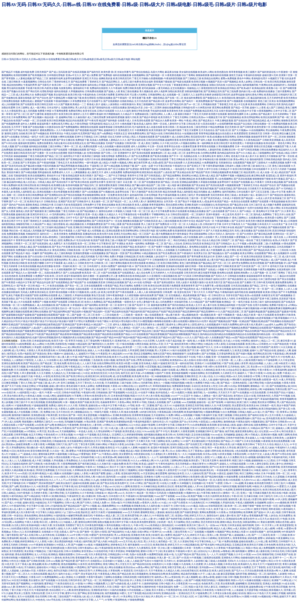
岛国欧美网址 (68, 107)
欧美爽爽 (248, 512)
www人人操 (247, 357)
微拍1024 (251, 593)
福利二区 (245, 366)
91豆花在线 (61, 580)
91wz (147, 525)
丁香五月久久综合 (264, 444)
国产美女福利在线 (136, 140)
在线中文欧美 (35, 237)
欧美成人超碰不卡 (148, 463)
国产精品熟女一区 (203, 480)
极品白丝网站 (249, 370)
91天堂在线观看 (175, 272)
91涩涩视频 (150, 366)
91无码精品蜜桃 (64, 350)
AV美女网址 (126, 596)
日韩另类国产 (41, 72)
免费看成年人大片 (61, 172)
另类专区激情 (8, 583)
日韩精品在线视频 (115, 282)
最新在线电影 (25, 98)
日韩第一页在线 (271, 133)
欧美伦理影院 (89, 98)
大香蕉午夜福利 (94, 577)
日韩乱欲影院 (240, 415)
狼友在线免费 (131, 412)
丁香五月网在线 (177, 159)
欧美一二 (277, 470)
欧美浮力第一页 (59, 340)
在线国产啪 (165, 399)
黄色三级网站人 (240, 217)
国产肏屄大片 (273, 357)
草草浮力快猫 (75, 340)
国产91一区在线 (114, 221)
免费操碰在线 (142, 114)
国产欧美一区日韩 (26, 285)
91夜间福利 (287, 509)
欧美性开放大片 (35, 201)
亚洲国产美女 (194, 240)
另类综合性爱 (38, 593)
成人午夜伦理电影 (79, 123)
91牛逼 (73, 357)
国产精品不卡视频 (11, 72)
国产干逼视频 (167, 496)
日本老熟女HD (68, 599)
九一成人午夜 (115, 389)
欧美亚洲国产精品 (125, 247)
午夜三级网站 (158, 441)
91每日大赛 (46, 525)
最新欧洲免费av (241, 272)
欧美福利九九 (149, 360)
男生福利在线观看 (16, 88)
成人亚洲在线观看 (111, 230)
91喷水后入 (127, 525)
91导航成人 (254, 434)
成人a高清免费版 (36, 586)
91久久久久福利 (123, 111)
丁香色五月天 (63, 162)
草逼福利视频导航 (269, 399)
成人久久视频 (93, 596)
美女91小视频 (118, 450)
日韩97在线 (179, 506)
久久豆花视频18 (145, 418)
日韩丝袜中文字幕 (212, 224)
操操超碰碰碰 (20, 156)
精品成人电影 (133, 450)
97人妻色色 (56, 557)
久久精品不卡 (127, 114)
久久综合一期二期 (59, 450)
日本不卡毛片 (72, 217)
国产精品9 (212, 350)
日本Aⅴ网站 (142, 444)
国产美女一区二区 (74, 285)
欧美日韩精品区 (31, 269)
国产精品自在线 (231, 282)
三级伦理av (136, 340)
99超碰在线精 (195, 454)
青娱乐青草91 (199, 463)
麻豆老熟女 (70, 438)
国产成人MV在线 (133, 282)
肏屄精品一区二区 (167, 541)
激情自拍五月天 (148, 250)
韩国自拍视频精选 (39, 538)
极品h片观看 (137, 366)
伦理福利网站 (236, 140)
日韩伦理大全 (218, 295)
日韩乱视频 (220, 567)
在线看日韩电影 (50, 221)
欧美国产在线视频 (240, 182)
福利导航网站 (229, 191)
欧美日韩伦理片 (222, 143)
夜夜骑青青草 (188, 285)
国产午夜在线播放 (30, 259)
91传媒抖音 (157, 561)
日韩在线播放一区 (261, 123)
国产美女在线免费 (173, 162)
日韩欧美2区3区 (76, 302)
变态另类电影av (183, 463)
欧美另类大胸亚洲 (255, 221)
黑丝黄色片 (245, 577)
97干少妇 (157, 551)
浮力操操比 (30, 567)
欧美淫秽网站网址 (130, 230)
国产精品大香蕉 (158, 567)
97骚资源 (207, 444)
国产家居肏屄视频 (204, 188)
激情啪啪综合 (178, 528)
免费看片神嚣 (44, 111)
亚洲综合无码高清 (192, 243)
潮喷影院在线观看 (89, 127)
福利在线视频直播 (122, 75)
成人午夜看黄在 (204, 289)
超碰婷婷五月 (110, 130)
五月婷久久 (169, 561)
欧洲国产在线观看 (58, 302)
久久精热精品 (208, 370)
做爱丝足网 (61, 366)
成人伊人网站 (97, 557)
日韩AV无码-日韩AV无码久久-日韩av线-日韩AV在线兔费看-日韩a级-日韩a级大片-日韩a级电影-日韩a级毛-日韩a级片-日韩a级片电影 (134, 4)
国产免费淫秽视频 (274, 263)
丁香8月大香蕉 (255, 373)
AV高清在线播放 (260, 577)
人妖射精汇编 (200, 561)
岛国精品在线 (190, 156)
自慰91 (270, 502)
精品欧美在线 (186, 127)
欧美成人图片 (289, 489)
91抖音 (201, 509)
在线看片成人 (124, 120)
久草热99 (86, 395)
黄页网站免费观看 (221, 107)
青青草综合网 (23, 240)
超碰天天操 (27, 376)
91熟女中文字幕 (109, 405)
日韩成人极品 (25, 247)
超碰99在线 (49, 518)
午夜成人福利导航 (83, 541)
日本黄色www (59, 347)
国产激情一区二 (124, 217)
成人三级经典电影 (63, 253)
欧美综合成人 (74, 363)
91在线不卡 (167, 506)
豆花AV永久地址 (141, 596)
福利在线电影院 (273, 302)
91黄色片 (131, 548)
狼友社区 (274, 518)
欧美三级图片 (250, 72)
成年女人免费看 (28, 123)
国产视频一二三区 (162, 208)
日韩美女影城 (69, 256)
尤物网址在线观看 (48, 399)
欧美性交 (110, 447)
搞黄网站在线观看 (48, 295)
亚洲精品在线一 (170, 593)
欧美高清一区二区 (91, 272)
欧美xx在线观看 (253, 295)
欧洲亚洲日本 (92, 376)
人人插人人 (40, 360)
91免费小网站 (173, 415)
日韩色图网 (177, 412)
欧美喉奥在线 (138, 506)
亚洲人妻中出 (276, 463)
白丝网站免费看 (209, 153)
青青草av (284, 412)
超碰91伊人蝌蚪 (66, 399)
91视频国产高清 (214, 81)
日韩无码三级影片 (149, 389)
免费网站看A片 (125, 159)
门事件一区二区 (70, 146)
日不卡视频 (282, 460)
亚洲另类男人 (225, 538)
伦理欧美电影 (47, 91)
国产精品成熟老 (50, 230)
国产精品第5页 (151, 483)
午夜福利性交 (74, 496)
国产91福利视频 (116, 188)
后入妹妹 (269, 447)
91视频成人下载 (57, 179)
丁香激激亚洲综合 (180, 85)
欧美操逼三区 (279, 198)
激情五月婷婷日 (112, 250)
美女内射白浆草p (15, 395)
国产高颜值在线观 (286, 185)
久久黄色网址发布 (207, 156)
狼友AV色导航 (183, 389)
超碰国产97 (142, 370)
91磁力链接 (265, 438)
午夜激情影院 (8, 250)
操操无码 (87, 515)
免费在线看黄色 (45, 143)
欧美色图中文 (122, 483)
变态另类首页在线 (210, 522)
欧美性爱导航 (132, 515)
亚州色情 (139, 557)
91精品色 (208, 344)
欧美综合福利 (146, 81)
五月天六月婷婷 (278, 169)
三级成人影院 (199, 250)
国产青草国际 (8, 78)
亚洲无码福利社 (137, 489)
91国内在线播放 (118, 590)
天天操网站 (179, 522)
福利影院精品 (8, 224)
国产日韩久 (86, 502)
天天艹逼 (168, 344)
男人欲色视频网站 (224, 179)
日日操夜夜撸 (125, 509)
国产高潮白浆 (63, 305)
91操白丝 (100, 476)
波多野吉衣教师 (203, 94)
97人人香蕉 (40, 541)
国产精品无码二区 (89, 185)
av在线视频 (186, 415)
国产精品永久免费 (160, 120)
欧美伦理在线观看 (136, 263)
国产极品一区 (204, 295)
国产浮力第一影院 (196, 350)
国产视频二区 (161, 295)
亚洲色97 (199, 363)
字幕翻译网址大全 (161, 214)
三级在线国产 (64, 596)
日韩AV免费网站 (249, 408)
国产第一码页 (75, 415)
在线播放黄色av (256, 217)
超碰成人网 (241, 434)
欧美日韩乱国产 (245, 250)
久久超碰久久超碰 (58, 538)
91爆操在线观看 (122, 146)
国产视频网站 (23, 583)
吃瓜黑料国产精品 (87, 133)
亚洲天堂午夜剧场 (48, 467)
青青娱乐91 (115, 438)
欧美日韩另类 (155, 191)
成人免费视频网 (267, 548)
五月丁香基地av (196, 450)
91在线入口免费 (168, 483)
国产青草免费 (194, 256)
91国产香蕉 (12, 373)
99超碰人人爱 (70, 522)
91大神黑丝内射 (203, 107)
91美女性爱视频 (59, 191)
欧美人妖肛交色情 (221, 570)
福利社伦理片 (220, 279)
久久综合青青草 (87, 460)
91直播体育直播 (189, 146)
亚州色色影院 (33, 366)
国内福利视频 (146, 496)
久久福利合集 (153, 506)
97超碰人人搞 (122, 561)
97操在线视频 (127, 344)
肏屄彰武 (11, 353)
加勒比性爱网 (8, 107)
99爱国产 (93, 535)
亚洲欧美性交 (191, 376)
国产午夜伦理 (91, 120)
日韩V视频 (233, 577)
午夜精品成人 (75, 366)
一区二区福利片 (197, 214)
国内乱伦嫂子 (288, 104)
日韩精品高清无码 (32, 279)
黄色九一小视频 (162, 382)
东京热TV (131, 493)
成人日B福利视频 (142, 528)
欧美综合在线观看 (240, 201)
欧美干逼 (218, 509)
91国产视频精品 (230, 81)
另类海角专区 (263, 395)
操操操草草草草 (259, 136)
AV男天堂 (42, 431)
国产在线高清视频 (77, 72)
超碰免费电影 (31, 357)
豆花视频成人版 (131, 389)
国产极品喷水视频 (32, 166)
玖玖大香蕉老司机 (98, 554)
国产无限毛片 (44, 85)
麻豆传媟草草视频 (207, 272)
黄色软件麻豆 (13, 172)
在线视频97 (67, 473)
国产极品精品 (205, 263)
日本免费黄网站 (19, 117)
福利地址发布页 (176, 473)
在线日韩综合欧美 (96, 298)
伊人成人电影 (274, 512)
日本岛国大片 (140, 570)
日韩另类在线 (149, 240)
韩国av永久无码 (234, 376)
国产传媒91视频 (244, 353)
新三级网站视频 (52, 211)
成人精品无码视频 (85, 256)
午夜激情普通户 (163, 418)
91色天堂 (9, 564)
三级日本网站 (55, 146)
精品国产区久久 (205, 347)
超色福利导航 (136, 195)
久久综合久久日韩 (246, 561)
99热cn (291, 574)
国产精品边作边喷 (41, 282)
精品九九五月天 (111, 123)
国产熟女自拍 (107, 483)
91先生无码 (114, 373)
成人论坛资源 (261, 431)
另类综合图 (281, 389)
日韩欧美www (285, 421)
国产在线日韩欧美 (155, 179)
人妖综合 (273, 515)
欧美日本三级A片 (196, 525)
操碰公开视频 (278, 593)
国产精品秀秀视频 (65, 166)
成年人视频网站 (31, 208)
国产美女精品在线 (182, 172)
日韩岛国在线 (47, 198)
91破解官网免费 (74, 515)
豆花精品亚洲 (239, 544)
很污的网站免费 (164, 230)
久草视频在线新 (209, 104)
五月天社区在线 (63, 470)
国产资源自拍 (39, 353)
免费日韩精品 (129, 208)
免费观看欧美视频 (16, 234)
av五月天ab (263, 518)
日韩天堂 (72, 570)
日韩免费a (33, 308)
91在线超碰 (192, 499)
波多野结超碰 (238, 94)
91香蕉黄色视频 (173, 75)
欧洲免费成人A (196, 208)
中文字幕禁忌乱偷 (148, 408)
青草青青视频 (236, 72)
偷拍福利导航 (65, 169)
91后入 (98, 457)
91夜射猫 (265, 441)
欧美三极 (63, 467)
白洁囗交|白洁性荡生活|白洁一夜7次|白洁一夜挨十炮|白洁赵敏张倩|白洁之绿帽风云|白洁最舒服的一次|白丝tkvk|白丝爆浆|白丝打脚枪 (105, 308)
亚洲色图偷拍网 (54, 402)
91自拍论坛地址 (234, 85)
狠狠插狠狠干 (179, 353)
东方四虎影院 (70, 243)
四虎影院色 (61, 344)
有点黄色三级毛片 (186, 195)
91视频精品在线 (243, 175)
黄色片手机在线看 (179, 269)
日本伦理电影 (151, 195)
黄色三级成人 (231, 195)
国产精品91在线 (155, 133)
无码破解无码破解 (73, 421)
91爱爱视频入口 (242, 237)
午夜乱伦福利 (71, 133)
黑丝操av (10, 444)
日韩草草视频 (21, 434)
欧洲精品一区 (229, 302)
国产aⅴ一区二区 (192, 104)
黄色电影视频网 (180, 373)
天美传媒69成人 (74, 373)
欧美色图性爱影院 (146, 522)
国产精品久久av (19, 272)
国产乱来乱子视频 (11, 295)
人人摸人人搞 (205, 379)
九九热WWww (248, 480)
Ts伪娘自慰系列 (156, 357)
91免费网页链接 (155, 554)
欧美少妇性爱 (108, 292)
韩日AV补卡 (274, 561)
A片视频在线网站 (188, 143)
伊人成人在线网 (13, 421)
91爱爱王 (281, 486)
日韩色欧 (23, 544)
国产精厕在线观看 (122, 179)
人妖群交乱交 (84, 438)
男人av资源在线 (122, 535)
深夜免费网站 (261, 425)
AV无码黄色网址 (57, 214)
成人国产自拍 (155, 289)
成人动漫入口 (70, 263)
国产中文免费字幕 (204, 285)
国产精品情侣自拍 (142, 564)
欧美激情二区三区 (129, 298)
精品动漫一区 (51, 117)
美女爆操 (248, 483)
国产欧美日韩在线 (80, 182)
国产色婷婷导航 (174, 518)
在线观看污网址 (57, 217)
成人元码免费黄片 (164, 302)
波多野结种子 (224, 182)
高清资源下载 (286, 298)
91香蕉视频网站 (265, 111)
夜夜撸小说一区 (274, 88)
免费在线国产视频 (44, 94)
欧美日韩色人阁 (87, 476)
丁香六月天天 (198, 292)
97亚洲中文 (155, 531)
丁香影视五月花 (225, 104)
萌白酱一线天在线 (274, 237)
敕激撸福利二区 (159, 153)
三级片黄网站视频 (118, 263)
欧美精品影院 (259, 88)
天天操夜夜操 (112, 382)
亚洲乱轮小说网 (130, 518)
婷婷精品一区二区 (161, 528)
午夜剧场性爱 (41, 590)
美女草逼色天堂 (89, 574)
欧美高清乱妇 (113, 198)
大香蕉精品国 (164, 412)
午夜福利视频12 (223, 221)
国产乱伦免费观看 (140, 156)
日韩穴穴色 (61, 444)
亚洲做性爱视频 (81, 253)
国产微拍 (219, 431)
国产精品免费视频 (112, 302)
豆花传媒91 (108, 561)
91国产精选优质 (280, 344)
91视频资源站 (257, 421)
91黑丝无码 (71, 548)
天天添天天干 (225, 392)
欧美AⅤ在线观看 (231, 480)
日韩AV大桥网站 (208, 538)
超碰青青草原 (179, 399)
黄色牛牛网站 (244, 78)
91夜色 (34, 399)
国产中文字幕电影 (118, 175)
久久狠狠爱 (79, 577)
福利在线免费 (147, 295)
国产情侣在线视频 (72, 195)
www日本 (256, 554)
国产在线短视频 (36, 127)
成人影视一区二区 (16, 140)
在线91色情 (202, 360)
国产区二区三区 (22, 114)
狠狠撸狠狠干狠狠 (261, 179)
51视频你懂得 (223, 580)
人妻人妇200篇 (126, 428)
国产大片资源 (212, 230)
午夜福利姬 (7, 408)
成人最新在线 (262, 551)
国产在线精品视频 (173, 227)
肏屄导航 (229, 431)
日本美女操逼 (234, 525)
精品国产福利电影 (108, 120)
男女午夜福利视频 (167, 195)
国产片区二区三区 (222, 263)
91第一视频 (68, 402)
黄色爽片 (175, 431)
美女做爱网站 (218, 438)
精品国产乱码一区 (205, 221)
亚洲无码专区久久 (39, 214)
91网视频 (50, 444)
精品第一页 (142, 493)
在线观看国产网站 (263, 253)
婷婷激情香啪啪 (135, 434)
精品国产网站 (96, 130)
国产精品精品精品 (257, 120)
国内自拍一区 (232, 234)
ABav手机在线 (53, 599)
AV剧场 (79, 583)
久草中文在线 (211, 169)
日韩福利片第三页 (287, 94)
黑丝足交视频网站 (143, 353)
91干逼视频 (90, 434)
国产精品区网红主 (111, 81)
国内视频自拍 (191, 279)
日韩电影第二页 (175, 347)
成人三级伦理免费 (96, 117)
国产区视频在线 (155, 227)
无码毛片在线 (208, 227)
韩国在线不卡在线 (186, 357)
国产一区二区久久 (21, 574)
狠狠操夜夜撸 (203, 75)
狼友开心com (18, 428)
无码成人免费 (27, 292)
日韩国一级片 (119, 586)
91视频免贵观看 (175, 493)
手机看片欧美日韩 (35, 88)
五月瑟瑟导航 (251, 590)
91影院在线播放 (119, 107)
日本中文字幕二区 (282, 111)
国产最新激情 (37, 211)
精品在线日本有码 (151, 593)
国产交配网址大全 (138, 227)
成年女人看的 (112, 298)
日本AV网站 (156, 538)
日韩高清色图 (129, 577)
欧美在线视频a (57, 285)
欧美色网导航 (273, 467)
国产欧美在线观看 (131, 224)
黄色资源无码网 (48, 289)
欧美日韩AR (169, 434)
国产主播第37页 (248, 282)
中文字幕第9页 (103, 243)
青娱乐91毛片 (26, 457)
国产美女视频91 (36, 117)
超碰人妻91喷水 (57, 386)
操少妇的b (172, 444)
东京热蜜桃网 (212, 373)
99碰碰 (71, 344)
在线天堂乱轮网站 (192, 590)
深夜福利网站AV (251, 522)
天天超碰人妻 (148, 467)
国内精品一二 (48, 370)
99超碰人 (260, 467)
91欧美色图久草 (51, 463)
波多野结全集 (193, 153)
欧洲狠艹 (276, 580)
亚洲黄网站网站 (15, 357)
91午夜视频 (195, 557)
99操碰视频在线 (163, 376)
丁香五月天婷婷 (200, 114)
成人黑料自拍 (192, 217)
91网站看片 (236, 379)
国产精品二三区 (40, 78)
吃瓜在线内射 (83, 240)
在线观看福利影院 (139, 289)
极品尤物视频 (164, 366)
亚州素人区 (289, 590)
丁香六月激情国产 (138, 191)
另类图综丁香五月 (74, 525)
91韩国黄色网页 (105, 379)
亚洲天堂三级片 (114, 182)
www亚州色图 (179, 366)
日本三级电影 (100, 136)
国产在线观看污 (163, 136)
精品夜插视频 (190, 295)
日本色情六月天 (117, 496)
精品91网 (112, 493)
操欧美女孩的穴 (64, 483)
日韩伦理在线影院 (179, 214)
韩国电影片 (108, 580)
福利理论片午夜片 (72, 156)
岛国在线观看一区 (84, 289)
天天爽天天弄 (143, 441)
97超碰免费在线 (23, 405)
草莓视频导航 (133, 551)
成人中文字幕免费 (160, 211)
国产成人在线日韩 (29, 535)
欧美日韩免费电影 (35, 195)
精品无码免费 (169, 191)
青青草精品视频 (207, 133)
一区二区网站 (8, 418)
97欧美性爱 (51, 415)
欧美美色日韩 (58, 376)
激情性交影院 (11, 133)
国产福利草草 (195, 408)
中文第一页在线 (155, 146)
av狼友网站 (216, 421)
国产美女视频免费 (89, 217)
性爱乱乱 (87, 418)
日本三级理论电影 (267, 279)
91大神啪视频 (212, 502)
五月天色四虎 (141, 101)
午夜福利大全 (179, 166)
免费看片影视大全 (278, 305)
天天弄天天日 (8, 577)
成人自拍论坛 (200, 551)
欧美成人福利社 (145, 123)
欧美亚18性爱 (123, 363)
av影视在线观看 (222, 285)
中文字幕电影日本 (16, 483)
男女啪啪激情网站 (91, 195)
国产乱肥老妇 (132, 169)
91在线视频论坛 (207, 204)
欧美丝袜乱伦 (41, 292)
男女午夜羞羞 (65, 230)
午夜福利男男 (30, 85)
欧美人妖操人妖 (264, 557)
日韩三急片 (279, 483)
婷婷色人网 (256, 389)
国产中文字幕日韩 (25, 298)
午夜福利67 (281, 447)
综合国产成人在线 (43, 457)
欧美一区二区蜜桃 (145, 405)
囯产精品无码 (176, 104)
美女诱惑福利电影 (64, 541)
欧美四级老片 (240, 208)
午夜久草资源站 (117, 551)
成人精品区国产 (282, 172)
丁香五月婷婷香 (10, 266)
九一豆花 (50, 418)
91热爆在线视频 (252, 580)
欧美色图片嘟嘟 (36, 263)
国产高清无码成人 (212, 198)
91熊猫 (188, 392)
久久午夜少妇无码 (169, 143)
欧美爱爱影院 (241, 133)
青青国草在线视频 (41, 149)
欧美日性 (94, 402)
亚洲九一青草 (36, 408)
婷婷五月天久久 (198, 515)
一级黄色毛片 (129, 302)
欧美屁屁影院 (75, 204)
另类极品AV (102, 467)
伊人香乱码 (156, 596)
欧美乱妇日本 (208, 256)
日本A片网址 (136, 483)
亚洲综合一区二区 (272, 256)
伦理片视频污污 (101, 418)
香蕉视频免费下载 (258, 515)
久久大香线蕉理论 (13, 111)
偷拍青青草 (225, 460)
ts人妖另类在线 (46, 535)
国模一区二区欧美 (16, 195)
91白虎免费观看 (198, 425)
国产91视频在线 (107, 191)
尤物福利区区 (32, 234)
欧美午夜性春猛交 (179, 234)
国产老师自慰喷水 (166, 282)
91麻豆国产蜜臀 (97, 473)
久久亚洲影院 (154, 276)
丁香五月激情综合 (263, 240)
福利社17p (267, 470)
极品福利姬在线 (258, 98)
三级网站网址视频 (179, 460)
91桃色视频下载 (128, 123)
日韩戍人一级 (36, 476)
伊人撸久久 (145, 515)
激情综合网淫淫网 (87, 522)
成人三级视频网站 (262, 153)
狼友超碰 (194, 470)
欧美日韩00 (237, 347)
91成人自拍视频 (106, 146)
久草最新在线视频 (207, 182)
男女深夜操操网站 (198, 234)
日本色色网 (269, 544)
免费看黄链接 (102, 386)
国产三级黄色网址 (113, 269)
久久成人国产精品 (134, 188)
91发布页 (82, 564)
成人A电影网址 (264, 480)
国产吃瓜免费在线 (167, 253)
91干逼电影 (116, 431)
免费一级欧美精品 (155, 98)
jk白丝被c (130, 444)
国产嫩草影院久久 (97, 344)
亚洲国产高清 (65, 201)
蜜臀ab (72, 450)
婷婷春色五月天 (119, 544)
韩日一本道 (213, 447)
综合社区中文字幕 (225, 418)
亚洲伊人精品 (222, 256)
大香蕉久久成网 (66, 408)
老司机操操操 (148, 88)
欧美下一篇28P (160, 509)
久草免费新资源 (78, 101)
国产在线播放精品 (267, 247)
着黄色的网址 (61, 259)
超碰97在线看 (168, 370)
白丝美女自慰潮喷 (58, 153)
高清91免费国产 (109, 266)
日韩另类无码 (191, 272)
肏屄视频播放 (112, 593)
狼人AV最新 (199, 340)
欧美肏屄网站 (77, 162)
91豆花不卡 (187, 395)
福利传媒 (9, 554)
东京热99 (63, 415)
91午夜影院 (101, 353)
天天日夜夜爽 (21, 370)
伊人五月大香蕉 (273, 415)
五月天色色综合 (207, 130)
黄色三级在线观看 (281, 166)
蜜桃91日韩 (146, 551)
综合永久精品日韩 (211, 240)
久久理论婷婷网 (101, 431)
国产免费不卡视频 (160, 247)
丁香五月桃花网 (36, 156)
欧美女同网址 (247, 253)
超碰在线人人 (71, 353)
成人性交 (137, 541)
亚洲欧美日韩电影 (82, 227)
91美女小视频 (90, 366)
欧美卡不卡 (10, 473)
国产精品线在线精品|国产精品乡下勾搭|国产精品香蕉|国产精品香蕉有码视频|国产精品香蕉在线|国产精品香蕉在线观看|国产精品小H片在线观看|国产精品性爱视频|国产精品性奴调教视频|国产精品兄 (100, 334)
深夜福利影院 (155, 292)
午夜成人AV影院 (42, 376)
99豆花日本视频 (20, 580)
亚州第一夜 (227, 360)
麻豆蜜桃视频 (184, 185)
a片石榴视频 (147, 373)
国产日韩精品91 (224, 243)
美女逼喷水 (169, 551)
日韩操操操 (101, 392)
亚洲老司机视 (165, 408)
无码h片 (232, 561)
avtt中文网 (75, 535)
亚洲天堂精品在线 (179, 447)
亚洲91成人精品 (207, 175)
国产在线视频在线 (42, 247)
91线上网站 (84, 480)
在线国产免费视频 (192, 111)
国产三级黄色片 (260, 162)
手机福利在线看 (158, 111)
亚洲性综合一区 (281, 234)
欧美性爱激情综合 (81, 590)
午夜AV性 (139, 525)
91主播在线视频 (65, 567)
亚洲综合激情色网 (11, 363)
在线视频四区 (250, 101)
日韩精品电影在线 (163, 198)
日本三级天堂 (255, 204)
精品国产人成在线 (163, 172)
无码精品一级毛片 (29, 136)
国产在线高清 (288, 302)
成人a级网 (270, 528)
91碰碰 (5, 389)
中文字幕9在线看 (276, 450)
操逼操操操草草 (254, 276)
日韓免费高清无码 (122, 127)
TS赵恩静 (173, 421)
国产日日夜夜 (89, 347)
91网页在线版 (141, 344)
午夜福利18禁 (88, 392)
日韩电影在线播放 (236, 276)
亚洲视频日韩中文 (204, 431)
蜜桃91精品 (225, 522)
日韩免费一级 (170, 292)
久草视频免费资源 (93, 224)
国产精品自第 (124, 574)
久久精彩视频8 (132, 295)
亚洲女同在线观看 (159, 159)
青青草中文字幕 (135, 175)
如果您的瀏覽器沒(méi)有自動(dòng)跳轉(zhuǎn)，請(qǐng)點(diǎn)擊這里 (149, 44)
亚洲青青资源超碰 (141, 415)
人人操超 (134, 561)
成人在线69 (189, 360)
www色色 (58, 421)
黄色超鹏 (36, 564)
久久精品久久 (111, 214)
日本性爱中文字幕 (165, 425)
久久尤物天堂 (104, 463)
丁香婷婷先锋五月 (61, 81)
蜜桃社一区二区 (231, 493)
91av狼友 (88, 544)
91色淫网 (49, 344)
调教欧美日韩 (13, 227)
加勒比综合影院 (118, 350)
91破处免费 (117, 463)
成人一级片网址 (38, 107)
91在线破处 (150, 557)
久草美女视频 (66, 434)
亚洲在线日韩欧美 (18, 263)
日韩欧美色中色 (86, 263)
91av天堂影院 (53, 586)
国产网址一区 (272, 412)
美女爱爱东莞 (239, 405)
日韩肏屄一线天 (268, 405)
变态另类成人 (104, 434)
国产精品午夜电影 (148, 117)
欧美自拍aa (129, 567)
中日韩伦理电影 (81, 279)
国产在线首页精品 (223, 188)
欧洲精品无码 (227, 230)
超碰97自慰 (259, 357)
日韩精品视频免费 (219, 172)
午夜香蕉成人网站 (107, 574)
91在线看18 (52, 360)
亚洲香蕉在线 (32, 289)
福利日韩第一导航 (194, 266)
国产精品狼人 (263, 259)
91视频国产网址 (223, 531)
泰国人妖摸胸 (20, 237)
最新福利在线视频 (219, 75)
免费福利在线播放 (265, 91)
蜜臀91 (261, 538)
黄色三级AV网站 (272, 208)
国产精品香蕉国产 (198, 269)
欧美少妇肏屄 (153, 535)
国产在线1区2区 (223, 130)
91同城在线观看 (238, 463)
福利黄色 (271, 574)
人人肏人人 (10, 460)
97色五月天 (27, 590)
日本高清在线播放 (240, 285)
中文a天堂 (83, 528)
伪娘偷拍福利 (247, 557)
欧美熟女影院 (271, 94)
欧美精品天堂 (208, 243)
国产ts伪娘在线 (118, 583)
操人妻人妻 (63, 357)
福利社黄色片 (13, 259)
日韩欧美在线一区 (76, 250)
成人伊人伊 (53, 382)
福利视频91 (241, 551)
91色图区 (179, 392)
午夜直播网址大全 (285, 538)
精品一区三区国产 (142, 234)
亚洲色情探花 (255, 583)
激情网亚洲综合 (155, 201)
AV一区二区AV (171, 596)
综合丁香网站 (188, 75)
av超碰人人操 (180, 580)
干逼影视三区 (96, 166)
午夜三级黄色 (271, 298)
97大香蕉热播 (82, 399)
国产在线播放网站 (82, 169)
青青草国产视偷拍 (149, 169)
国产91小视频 (89, 506)
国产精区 (78, 370)
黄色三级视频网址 (146, 104)
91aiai (157, 496)
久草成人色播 (111, 528)
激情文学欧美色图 (140, 111)
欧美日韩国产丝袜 (39, 240)
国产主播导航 (37, 114)
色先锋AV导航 (173, 438)
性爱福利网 (12, 538)
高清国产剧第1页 (114, 85)
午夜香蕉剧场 (42, 557)
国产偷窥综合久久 (212, 98)
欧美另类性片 (165, 117)
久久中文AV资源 (242, 554)
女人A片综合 (40, 554)
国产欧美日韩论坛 (75, 376)
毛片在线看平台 (95, 101)
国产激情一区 (87, 531)
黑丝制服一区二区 (11, 305)
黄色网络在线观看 (198, 247)
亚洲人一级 (246, 493)
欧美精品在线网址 (211, 78)
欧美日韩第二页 (171, 127)
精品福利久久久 (286, 149)
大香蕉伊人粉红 (45, 570)
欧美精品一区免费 (16, 289)
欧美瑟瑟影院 (286, 525)
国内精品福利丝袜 (226, 153)
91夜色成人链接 (33, 395)
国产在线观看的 (111, 101)
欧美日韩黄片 (87, 175)
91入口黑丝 (269, 460)
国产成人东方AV (163, 405)
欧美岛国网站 (173, 574)
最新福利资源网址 (27, 143)
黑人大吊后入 (150, 541)
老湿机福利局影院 (199, 467)
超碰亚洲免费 (23, 444)
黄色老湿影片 (73, 386)
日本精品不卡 (225, 169)
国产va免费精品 (105, 133)
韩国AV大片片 (137, 395)
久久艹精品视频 (249, 224)
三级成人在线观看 (217, 561)
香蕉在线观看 (75, 418)
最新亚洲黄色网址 (244, 431)
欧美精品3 (155, 525)
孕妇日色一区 (16, 230)
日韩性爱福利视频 (201, 276)
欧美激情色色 (80, 350)
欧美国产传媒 (82, 402)
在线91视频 (109, 360)
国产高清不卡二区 (141, 305)
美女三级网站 (144, 269)
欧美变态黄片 (122, 195)
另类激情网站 (236, 512)
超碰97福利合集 (221, 379)
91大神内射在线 (181, 198)
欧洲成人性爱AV (240, 531)
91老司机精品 (16, 496)
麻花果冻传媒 (171, 72)
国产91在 (74, 531)
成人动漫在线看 (154, 127)
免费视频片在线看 (25, 250)
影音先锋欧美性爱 (40, 450)
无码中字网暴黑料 (95, 208)
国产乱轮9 (145, 561)
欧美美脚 (211, 425)
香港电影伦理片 (259, 78)
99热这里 (112, 541)
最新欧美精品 (32, 204)
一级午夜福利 (91, 162)
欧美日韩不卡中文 (13, 221)
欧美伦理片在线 (105, 234)
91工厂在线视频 (196, 531)
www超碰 (121, 476)
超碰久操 (94, 483)
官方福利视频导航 (140, 237)
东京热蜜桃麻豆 (33, 531)
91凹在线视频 (134, 590)
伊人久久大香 (70, 405)
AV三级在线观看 (176, 217)
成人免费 (277, 373)
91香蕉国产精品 (111, 285)
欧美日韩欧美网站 (170, 263)
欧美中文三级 (124, 305)
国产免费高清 (162, 224)
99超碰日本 (144, 447)
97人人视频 (216, 457)
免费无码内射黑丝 (55, 509)
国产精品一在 (47, 269)
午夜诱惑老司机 (174, 590)
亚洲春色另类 (138, 535)
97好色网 (285, 357)
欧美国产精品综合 (30, 363)
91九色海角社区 (197, 502)
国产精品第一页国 (115, 253)
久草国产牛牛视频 (281, 395)
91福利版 (6, 376)
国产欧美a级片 (244, 88)
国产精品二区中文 (259, 285)
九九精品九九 (58, 373)
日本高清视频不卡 (286, 247)
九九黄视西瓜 (143, 548)
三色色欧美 (97, 360)
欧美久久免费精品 (93, 302)
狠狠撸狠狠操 (65, 279)
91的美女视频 (224, 454)
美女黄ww (256, 366)
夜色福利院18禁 (180, 208)
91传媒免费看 (231, 476)
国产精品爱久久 (256, 528)
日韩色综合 (131, 418)
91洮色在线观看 (39, 574)
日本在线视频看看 (93, 285)
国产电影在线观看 (182, 81)
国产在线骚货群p (278, 386)
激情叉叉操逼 (236, 75)
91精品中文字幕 (24, 282)
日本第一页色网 (192, 548)
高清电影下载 (127, 166)
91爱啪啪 (53, 486)
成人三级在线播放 (144, 198)
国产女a (183, 421)
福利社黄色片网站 (254, 94)
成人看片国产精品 (216, 259)
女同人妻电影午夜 (146, 302)
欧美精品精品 (269, 188)
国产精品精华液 (218, 101)
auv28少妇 (114, 486)
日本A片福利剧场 (53, 506)
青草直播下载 (139, 98)
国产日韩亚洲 (99, 221)
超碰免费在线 (256, 586)
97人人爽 (220, 428)
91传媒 (158, 470)
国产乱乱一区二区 (92, 580)
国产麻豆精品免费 (263, 234)
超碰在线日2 (172, 489)
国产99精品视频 (81, 269)
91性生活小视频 (100, 438)
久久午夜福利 (115, 88)
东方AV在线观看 (25, 596)
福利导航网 (248, 525)
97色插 (283, 518)
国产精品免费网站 (172, 175)
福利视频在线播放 (153, 434)
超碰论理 (235, 357)
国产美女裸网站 (133, 253)
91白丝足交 (131, 392)
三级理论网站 (156, 114)
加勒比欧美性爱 (176, 91)
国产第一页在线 (286, 156)
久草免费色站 (71, 460)
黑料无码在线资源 (120, 289)
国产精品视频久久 (89, 211)
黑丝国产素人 (226, 535)
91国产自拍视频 (109, 272)
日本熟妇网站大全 (144, 428)
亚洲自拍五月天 (187, 593)
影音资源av (87, 551)
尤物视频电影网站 (82, 221)
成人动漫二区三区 (176, 153)
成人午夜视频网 (214, 250)
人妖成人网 (268, 454)
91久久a (135, 460)
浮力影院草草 (97, 538)
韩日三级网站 (246, 473)
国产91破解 (77, 544)
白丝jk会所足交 (234, 370)
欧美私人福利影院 (23, 191)
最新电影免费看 (159, 305)
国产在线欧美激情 (77, 85)
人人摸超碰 (12, 570)
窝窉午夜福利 (287, 175)
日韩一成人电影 (169, 185)
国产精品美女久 (206, 120)
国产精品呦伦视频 (214, 476)
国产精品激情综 (235, 279)
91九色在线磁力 (86, 489)
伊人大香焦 (135, 580)
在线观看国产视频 (242, 162)
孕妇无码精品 (180, 240)
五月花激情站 (158, 415)
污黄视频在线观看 (77, 149)
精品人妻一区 (190, 509)
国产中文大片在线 (162, 85)
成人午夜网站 (274, 120)
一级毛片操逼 (243, 302)
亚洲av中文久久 (73, 75)
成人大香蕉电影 (190, 567)
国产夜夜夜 (25, 499)
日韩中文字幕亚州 (25, 179)
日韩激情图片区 (160, 259)
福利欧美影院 (28, 227)
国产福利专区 (93, 72)
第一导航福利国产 (114, 557)
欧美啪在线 (228, 450)
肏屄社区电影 (60, 570)
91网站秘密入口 (226, 350)
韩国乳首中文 (36, 518)
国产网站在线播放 (96, 143)
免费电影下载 (82, 140)
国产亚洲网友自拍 (53, 195)
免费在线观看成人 (179, 247)
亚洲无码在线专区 (178, 259)
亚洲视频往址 (287, 376)
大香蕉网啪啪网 (69, 463)
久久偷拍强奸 (80, 117)
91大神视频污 (184, 483)
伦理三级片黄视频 (48, 136)
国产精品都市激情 (172, 130)
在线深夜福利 (283, 269)
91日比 (12, 450)
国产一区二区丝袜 (277, 136)
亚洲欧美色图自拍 (122, 415)
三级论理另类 (180, 531)
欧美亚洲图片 (75, 191)
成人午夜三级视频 (41, 460)
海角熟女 (48, 476)
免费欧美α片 (69, 240)
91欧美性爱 (42, 486)
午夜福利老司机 (279, 457)
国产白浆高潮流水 (114, 408)
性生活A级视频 (248, 457)
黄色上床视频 (27, 438)
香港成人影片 (93, 104)
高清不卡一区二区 (244, 214)
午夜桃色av (99, 515)
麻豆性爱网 (125, 399)
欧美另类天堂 (216, 282)
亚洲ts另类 (25, 340)
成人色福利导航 (130, 438)
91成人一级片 (37, 392)
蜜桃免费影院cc (48, 130)
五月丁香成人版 (23, 564)
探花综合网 (106, 376)
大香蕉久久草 (33, 350)
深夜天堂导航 (174, 567)
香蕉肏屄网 (180, 486)
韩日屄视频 (282, 586)
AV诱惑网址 (80, 567)
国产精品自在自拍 (160, 269)
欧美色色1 (225, 496)
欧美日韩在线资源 (253, 256)
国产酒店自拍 (225, 395)
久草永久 (287, 577)
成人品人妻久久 (17, 509)
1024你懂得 (180, 525)
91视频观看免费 (233, 185)
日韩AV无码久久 (216, 234)
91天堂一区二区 (178, 224)
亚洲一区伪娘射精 (220, 357)
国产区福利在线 (150, 399)
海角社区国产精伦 (162, 353)
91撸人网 (147, 347)
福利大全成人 (65, 574)
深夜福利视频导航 (194, 91)
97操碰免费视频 (136, 599)
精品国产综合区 (268, 185)
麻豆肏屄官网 (140, 162)
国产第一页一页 (256, 289)
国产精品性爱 (68, 561)
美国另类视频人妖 (77, 153)
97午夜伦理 (269, 586)
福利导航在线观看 (128, 259)
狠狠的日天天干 (96, 408)
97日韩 (84, 535)
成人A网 (185, 538)
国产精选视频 (82, 130)
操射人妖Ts (66, 447)
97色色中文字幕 (85, 599)
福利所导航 (241, 574)
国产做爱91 (262, 561)
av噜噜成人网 (146, 460)
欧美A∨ (156, 502)
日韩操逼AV (101, 493)
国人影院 (163, 480)
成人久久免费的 (231, 457)
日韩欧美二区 (101, 263)
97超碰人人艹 (16, 454)
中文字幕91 (231, 428)
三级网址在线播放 (112, 577)
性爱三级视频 (225, 415)
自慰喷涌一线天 (270, 379)
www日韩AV (246, 509)
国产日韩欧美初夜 (36, 561)
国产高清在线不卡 (61, 182)
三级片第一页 (196, 198)
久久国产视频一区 (259, 272)
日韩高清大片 (162, 104)
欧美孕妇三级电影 (91, 156)
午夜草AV (90, 467)
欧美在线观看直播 (121, 237)
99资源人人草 (63, 544)
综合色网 (200, 518)
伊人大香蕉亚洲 (179, 583)
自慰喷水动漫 (80, 198)
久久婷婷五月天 (228, 373)
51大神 (250, 463)
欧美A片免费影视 (51, 564)
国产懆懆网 (217, 402)
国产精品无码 (41, 179)
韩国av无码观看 (57, 489)
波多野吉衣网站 (173, 101)
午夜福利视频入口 (235, 548)
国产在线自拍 (241, 120)
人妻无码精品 (163, 88)
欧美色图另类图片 (264, 483)
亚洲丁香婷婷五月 (32, 221)
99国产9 (239, 441)
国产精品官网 (52, 428)
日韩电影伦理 (188, 107)
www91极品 (192, 506)
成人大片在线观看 (23, 302)
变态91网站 (218, 444)
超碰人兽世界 (241, 363)
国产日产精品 (16, 130)
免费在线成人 (27, 101)
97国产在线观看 (59, 149)
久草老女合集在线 (270, 376)
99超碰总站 (41, 502)
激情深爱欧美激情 (108, 185)
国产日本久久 (232, 211)
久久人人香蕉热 (138, 457)
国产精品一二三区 (96, 149)
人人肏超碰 (237, 590)
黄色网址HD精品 (190, 175)
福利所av (158, 577)
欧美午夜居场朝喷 (229, 467)
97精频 (196, 415)
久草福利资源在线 (231, 408)
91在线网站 (163, 360)
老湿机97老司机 (282, 366)
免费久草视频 (116, 256)
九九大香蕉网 (180, 408)
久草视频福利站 (76, 91)
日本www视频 (53, 561)
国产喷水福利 (207, 544)
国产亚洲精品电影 (75, 159)
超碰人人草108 (194, 486)
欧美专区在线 (89, 111)
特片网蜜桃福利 (112, 114)
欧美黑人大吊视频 (164, 580)
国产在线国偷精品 (232, 117)
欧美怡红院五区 (99, 373)
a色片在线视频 (190, 237)
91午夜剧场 (158, 515)
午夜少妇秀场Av (233, 596)
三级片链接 (125, 382)
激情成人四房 (23, 211)
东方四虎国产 (263, 347)
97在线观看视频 (15, 431)
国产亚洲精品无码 (212, 91)
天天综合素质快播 (254, 570)
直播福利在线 (89, 234)
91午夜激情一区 (284, 72)
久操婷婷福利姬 (150, 583)
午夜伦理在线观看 (56, 159)
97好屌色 (191, 528)
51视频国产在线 (147, 438)
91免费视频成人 (28, 305)
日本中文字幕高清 (231, 224)
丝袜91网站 (101, 444)
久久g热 (95, 480)
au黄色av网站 (143, 567)
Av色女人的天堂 (264, 198)
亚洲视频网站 (175, 237)
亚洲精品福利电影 (226, 305)
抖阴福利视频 (177, 382)
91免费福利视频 (279, 123)
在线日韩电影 (130, 269)
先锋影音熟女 (107, 480)
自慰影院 (46, 347)
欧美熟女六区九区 (44, 298)
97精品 (52, 567)
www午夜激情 (36, 544)
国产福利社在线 (256, 415)
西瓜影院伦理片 (199, 136)
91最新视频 (61, 454)
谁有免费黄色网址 (137, 133)
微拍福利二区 (243, 98)
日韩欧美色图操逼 (199, 85)
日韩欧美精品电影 (273, 159)
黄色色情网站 (31, 515)
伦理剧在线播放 (104, 98)
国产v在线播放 (232, 253)
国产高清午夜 (79, 298)
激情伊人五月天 (81, 114)
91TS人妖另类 (161, 460)
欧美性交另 (71, 489)
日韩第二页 (37, 412)
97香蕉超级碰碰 (277, 201)
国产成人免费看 (90, 75)
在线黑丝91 (157, 564)
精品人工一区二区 (270, 340)
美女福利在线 (60, 94)
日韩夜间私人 (166, 169)
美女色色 (237, 522)
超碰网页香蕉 (172, 140)
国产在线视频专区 (132, 240)
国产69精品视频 (29, 172)
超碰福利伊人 (280, 85)
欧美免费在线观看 (205, 179)
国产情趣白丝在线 (16, 91)
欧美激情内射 (103, 450)
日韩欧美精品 (124, 185)
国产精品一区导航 (240, 107)
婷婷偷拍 (270, 538)
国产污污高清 (184, 276)
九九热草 (160, 340)
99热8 (257, 473)
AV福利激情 (37, 583)
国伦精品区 (167, 525)
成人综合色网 (143, 272)
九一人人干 (152, 457)
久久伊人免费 (70, 528)
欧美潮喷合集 (58, 185)
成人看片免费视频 (160, 234)
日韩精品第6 (114, 554)
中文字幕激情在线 (127, 214)
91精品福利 (81, 344)
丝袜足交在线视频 (138, 357)
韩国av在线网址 (247, 467)
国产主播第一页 (40, 153)
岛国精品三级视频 (23, 159)
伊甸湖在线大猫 (210, 159)
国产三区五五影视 (260, 191)
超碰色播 (129, 499)
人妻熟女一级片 (210, 395)
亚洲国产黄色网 (105, 421)
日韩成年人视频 (233, 166)
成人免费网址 (215, 191)
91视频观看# (177, 548)
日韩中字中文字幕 (40, 548)
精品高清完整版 (45, 266)
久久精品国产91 (38, 224)
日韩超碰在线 (59, 441)
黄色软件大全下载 (56, 175)
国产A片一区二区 (18, 201)
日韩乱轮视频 (28, 489)
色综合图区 (55, 590)
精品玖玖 (257, 489)
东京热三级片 (257, 302)
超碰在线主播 (23, 214)
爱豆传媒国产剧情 (29, 295)
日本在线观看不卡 (261, 169)
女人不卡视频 (239, 243)
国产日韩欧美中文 (81, 201)
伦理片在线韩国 (255, 208)
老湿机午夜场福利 (160, 447)
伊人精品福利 (115, 353)
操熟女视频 (103, 522)
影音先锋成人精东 (227, 425)
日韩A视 (51, 596)
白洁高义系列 (18, 525)
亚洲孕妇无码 (122, 94)
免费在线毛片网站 (60, 123)
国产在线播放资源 (151, 182)
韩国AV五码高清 (157, 493)
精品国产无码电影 (244, 227)
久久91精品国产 (197, 302)
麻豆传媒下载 (232, 259)
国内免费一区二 (36, 272)
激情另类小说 (50, 408)
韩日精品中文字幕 (131, 149)
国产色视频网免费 (11, 123)
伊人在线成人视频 (213, 564)
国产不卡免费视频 (287, 292)
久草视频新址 (77, 305)
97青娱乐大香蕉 (116, 444)
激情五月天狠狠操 (269, 156)
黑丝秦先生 (85, 425)
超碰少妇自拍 (239, 593)
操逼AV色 (169, 554)
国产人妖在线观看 (215, 211)
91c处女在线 (288, 583)
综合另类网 (41, 596)
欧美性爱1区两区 (100, 227)
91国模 (245, 596)
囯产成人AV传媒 (13, 502)
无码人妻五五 (211, 586)
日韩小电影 (164, 583)
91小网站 (88, 583)
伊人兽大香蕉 (153, 395)
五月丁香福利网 (91, 340)
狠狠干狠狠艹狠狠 (252, 506)
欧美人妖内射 (159, 347)
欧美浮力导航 (131, 463)
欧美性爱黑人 (237, 143)
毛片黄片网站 (102, 256)
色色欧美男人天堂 (210, 583)
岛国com (203, 506)
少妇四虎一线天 (165, 522)
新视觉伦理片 (51, 114)
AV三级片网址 (202, 596)
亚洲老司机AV (122, 340)
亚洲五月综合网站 (123, 234)
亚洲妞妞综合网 (234, 518)
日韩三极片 (101, 389)
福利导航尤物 (23, 217)
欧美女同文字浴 (171, 289)
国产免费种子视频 (225, 175)
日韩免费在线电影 (11, 101)
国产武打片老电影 (65, 289)
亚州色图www (206, 567)
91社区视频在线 (145, 208)
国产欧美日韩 (163, 279)
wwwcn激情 (59, 476)
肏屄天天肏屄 (98, 512)
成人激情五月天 (95, 172)
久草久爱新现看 (28, 373)
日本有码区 (148, 580)
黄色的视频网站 (69, 564)
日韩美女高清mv (197, 117)
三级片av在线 (73, 512)
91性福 (98, 370)
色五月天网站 (36, 434)
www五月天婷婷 (131, 512)
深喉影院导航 (23, 224)
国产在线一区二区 (174, 98)
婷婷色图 (252, 538)
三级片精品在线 (55, 551)
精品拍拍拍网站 (15, 85)
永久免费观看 (158, 266)
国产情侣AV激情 (157, 444)
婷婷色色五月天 (92, 441)
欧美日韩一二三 (60, 85)
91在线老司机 (101, 551)
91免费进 (246, 567)
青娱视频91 (27, 421)
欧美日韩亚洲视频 (56, 120)
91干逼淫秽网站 (99, 499)
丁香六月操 (15, 590)
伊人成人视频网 (190, 577)
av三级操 (146, 590)
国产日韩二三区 (109, 153)
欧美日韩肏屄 (206, 279)
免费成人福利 (56, 405)
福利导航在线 (241, 292)
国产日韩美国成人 (153, 175)
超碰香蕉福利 (64, 395)
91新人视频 (250, 347)
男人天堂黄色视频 (224, 237)
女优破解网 (234, 470)
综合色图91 (81, 408)
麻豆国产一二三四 (36, 509)
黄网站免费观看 (207, 512)
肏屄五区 (125, 373)
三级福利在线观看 (177, 256)
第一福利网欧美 (205, 143)
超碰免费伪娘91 (243, 418)
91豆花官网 (267, 366)
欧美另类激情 (156, 130)
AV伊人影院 (281, 499)
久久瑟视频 (278, 476)
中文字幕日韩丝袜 (163, 166)
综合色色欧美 (11, 276)
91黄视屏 (100, 460)
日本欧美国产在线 (284, 554)
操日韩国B (168, 428)
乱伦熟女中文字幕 (247, 111)
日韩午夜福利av (85, 548)
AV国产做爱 (42, 489)
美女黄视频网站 (221, 140)
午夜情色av (107, 441)
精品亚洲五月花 (210, 111)
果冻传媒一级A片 (110, 596)
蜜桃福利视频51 (74, 179)
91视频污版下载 (74, 98)
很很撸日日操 (226, 159)
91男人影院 (219, 344)
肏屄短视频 (284, 506)
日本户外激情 (268, 473)
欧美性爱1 (194, 460)
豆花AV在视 (250, 395)
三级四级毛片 (175, 509)
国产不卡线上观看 (112, 224)
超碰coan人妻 (8, 586)
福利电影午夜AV (126, 266)
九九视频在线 (24, 460)
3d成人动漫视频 (22, 169)
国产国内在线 (240, 188)
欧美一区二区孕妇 (87, 243)
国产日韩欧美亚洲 (227, 266)
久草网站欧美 (79, 470)
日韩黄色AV (265, 344)
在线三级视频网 (99, 188)
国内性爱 (110, 476)
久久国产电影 (80, 230)
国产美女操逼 (198, 185)
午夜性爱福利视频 (215, 166)
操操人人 (92, 350)
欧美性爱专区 (94, 470)
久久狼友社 (15, 467)
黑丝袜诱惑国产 (47, 483)
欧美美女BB (253, 405)
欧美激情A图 (197, 476)
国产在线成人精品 (281, 153)
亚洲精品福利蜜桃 (188, 182)
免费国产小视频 (40, 302)
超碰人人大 (214, 360)
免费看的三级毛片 (43, 421)
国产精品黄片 (265, 114)
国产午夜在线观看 (124, 292)
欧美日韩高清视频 (277, 81)
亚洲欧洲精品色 (187, 179)
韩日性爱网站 (109, 370)
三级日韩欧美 (13, 81)
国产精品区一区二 (119, 201)
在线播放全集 (20, 256)
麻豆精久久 (244, 428)
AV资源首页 (127, 570)
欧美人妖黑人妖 (92, 292)
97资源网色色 (120, 599)
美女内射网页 (127, 198)
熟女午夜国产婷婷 (286, 405)
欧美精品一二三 (78, 104)
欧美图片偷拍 (255, 360)
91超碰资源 (178, 405)
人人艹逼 (216, 541)
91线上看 (214, 382)
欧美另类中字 (65, 221)
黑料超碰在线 (44, 172)
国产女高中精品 (80, 428)
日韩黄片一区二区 (23, 243)
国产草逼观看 (104, 347)
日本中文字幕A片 (277, 425)
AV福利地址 (230, 402)
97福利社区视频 (228, 486)
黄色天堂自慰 (98, 295)
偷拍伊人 (255, 340)
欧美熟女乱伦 (79, 143)
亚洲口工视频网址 (128, 470)
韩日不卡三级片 (118, 467)
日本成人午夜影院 (231, 198)
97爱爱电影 (84, 454)
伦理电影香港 (96, 279)
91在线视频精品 (135, 476)
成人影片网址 (229, 250)
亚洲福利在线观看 (175, 266)
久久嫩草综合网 (43, 438)
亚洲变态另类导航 (194, 405)
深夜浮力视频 (18, 366)
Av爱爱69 (288, 528)
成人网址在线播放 (113, 567)
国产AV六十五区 (113, 208)
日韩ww (136, 382)
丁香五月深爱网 (190, 130)
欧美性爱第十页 (262, 127)
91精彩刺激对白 (128, 104)
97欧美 (223, 525)
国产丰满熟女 (119, 243)
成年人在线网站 (139, 146)
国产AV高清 (182, 557)
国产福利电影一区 (155, 75)
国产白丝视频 (21, 146)
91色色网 (11, 347)
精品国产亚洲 (257, 298)
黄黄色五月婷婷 (31, 198)
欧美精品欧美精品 (132, 279)
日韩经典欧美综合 (172, 133)
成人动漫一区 (267, 172)
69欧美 (188, 382)
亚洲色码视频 (244, 136)
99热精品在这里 (110, 470)
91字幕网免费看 (60, 111)
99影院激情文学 (145, 577)
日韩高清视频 (177, 279)
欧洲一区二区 (234, 506)
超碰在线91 (42, 567)
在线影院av (96, 561)
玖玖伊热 (193, 421)
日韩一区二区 (282, 473)
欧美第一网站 (176, 120)
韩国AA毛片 (237, 580)
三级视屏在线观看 (211, 557)
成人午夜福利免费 (217, 247)
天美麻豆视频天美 (262, 493)
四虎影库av (188, 518)
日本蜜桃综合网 (205, 528)
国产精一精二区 (285, 117)
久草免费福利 (24, 347)
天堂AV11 (195, 428)
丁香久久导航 (25, 382)
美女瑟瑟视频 (90, 415)
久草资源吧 (133, 350)
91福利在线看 (220, 499)
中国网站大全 (257, 237)
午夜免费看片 (144, 214)
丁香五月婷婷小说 (70, 211)
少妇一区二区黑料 (152, 107)
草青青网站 (12, 499)
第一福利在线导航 (184, 363)
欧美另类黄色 (61, 234)
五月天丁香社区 (83, 382)
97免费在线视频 (230, 541)
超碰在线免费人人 (248, 541)
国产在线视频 (48, 580)
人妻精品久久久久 (118, 140)
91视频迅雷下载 (281, 146)
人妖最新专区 (97, 399)
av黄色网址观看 (255, 243)
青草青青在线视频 (206, 146)
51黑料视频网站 (76, 467)
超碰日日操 (221, 577)
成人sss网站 (38, 344)
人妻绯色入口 (55, 522)
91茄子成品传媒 (174, 340)
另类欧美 (83, 405)
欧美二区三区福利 (44, 227)
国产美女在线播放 (286, 279)
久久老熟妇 (156, 454)
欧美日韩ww (252, 344)
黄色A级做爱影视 (121, 366)
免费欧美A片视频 (10, 541)
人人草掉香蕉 (290, 237)
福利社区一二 (47, 234)
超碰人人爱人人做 (66, 499)
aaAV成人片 (258, 412)
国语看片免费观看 (171, 285)
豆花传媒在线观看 (235, 344)
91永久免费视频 (228, 412)
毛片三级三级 (89, 179)
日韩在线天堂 (193, 123)
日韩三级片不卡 (22, 402)
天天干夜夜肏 (155, 570)
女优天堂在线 (273, 567)
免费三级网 (283, 434)
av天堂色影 (71, 480)
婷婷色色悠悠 (208, 428)
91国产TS (88, 370)
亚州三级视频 (67, 382)
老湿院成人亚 (272, 175)
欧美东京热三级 (194, 159)
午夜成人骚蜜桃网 (244, 502)
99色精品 (72, 379)
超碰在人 (224, 463)
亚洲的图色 (243, 389)
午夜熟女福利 (243, 421)
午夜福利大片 (148, 149)
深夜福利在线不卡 (196, 230)
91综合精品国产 (34, 140)
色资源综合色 (282, 548)
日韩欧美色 (45, 441)
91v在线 (268, 373)
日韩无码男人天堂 (102, 586)
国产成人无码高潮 (58, 72)
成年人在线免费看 (113, 172)
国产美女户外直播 (61, 247)
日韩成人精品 (44, 182)
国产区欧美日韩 (143, 266)
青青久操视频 (289, 564)
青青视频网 (243, 386)
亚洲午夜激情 (213, 214)
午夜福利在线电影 (252, 75)
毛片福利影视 (139, 127)
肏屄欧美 (120, 360)
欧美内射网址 (94, 247)
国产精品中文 (188, 438)
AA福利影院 (23, 392)
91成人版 (113, 428)
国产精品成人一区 (198, 298)
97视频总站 (40, 551)
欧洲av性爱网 (104, 366)
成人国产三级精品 (275, 107)
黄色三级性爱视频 (188, 263)
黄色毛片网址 (285, 143)
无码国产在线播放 (115, 143)
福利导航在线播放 (148, 298)
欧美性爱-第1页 (109, 72)
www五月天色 (125, 541)
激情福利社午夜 (81, 88)
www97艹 (175, 395)
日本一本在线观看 (244, 146)
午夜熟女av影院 (110, 454)
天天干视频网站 (55, 502)
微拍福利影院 (256, 159)
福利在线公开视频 (96, 85)
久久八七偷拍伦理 (194, 473)
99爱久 (123, 593)
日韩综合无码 (44, 81)
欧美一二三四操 (279, 535)
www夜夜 (167, 531)
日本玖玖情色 (71, 389)
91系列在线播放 (112, 525)
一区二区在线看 (38, 120)
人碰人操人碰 (213, 574)
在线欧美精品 (127, 101)
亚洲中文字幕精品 (84, 136)
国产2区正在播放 (116, 169)
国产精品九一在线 (63, 188)
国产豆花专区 (238, 221)
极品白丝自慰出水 (224, 133)
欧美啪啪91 (49, 544)
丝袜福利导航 (181, 302)
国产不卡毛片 (163, 431)
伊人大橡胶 (159, 518)
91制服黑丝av (105, 415)
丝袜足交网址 (29, 386)
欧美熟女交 (205, 570)
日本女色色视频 (252, 441)
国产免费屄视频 (213, 302)
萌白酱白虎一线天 (36, 447)
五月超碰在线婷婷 (18, 463)
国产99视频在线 (41, 133)
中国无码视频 (49, 166)
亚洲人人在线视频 (165, 250)
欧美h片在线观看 (178, 211)
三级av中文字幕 (277, 191)
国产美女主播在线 (65, 140)
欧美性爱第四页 (187, 140)
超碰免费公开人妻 (108, 276)
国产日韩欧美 (36, 463)
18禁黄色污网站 (15, 208)
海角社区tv (216, 493)
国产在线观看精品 (60, 282)
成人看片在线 (210, 305)
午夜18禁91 (208, 366)
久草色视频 (57, 460)
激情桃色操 (229, 421)
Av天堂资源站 (147, 473)
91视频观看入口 (26, 557)
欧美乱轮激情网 (269, 117)
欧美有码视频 (72, 185)
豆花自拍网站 (280, 480)
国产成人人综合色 (173, 243)
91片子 (201, 574)
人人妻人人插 (241, 360)
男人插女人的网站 (77, 259)
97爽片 (183, 379)
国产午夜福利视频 (46, 162)
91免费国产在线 (41, 276)
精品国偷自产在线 (63, 227)
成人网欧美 (182, 370)
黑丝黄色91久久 (28, 486)
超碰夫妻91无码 (270, 75)
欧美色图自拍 (221, 72)
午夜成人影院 (56, 240)
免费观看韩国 (75, 234)
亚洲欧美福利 (191, 204)
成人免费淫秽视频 (68, 360)
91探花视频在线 (169, 276)
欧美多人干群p (100, 486)
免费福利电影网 (131, 172)
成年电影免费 (27, 72)
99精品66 (255, 428)
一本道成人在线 (84, 431)
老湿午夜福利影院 (73, 276)
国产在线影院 (27, 104)
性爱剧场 (36, 499)
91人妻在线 (214, 551)
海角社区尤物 (133, 467)
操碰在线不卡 (8, 240)
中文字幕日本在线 (225, 227)
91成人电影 (130, 531)
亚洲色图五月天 (126, 130)
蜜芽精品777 (50, 583)
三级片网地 (10, 441)
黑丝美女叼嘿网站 (266, 402)
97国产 (76, 574)
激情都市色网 (56, 78)
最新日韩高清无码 (23, 153)
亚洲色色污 (21, 586)
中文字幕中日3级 (35, 506)
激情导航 (197, 392)
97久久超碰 (121, 447)
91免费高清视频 (276, 162)
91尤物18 (194, 538)
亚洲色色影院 (240, 382)
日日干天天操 (211, 208)
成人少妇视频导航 (11, 104)
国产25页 (72, 444)
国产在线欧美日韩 (262, 230)
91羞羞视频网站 (29, 81)
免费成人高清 (62, 208)
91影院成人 (204, 421)
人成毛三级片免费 (130, 81)
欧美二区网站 (112, 259)
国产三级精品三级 (192, 78)
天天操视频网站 (67, 431)
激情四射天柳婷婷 (21, 415)
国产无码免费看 (166, 298)
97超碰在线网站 (197, 373)
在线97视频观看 (146, 470)
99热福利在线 (160, 379)
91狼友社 (266, 580)
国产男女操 (210, 473)
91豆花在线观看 (258, 392)
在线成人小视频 (216, 269)
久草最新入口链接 (122, 211)
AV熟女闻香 (90, 421)
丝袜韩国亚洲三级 (217, 506)
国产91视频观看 (235, 101)
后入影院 (217, 480)
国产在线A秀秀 (134, 360)
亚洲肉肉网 (146, 450)
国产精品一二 (101, 175)
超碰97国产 (253, 399)
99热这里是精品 (223, 544)
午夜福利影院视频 (173, 78)
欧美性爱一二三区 (132, 347)
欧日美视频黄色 (140, 574)
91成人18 (165, 502)
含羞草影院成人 (116, 499)
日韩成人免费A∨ (101, 502)
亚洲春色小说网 (152, 476)
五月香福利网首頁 (226, 353)
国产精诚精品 (41, 379)
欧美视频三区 (236, 172)
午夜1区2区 (237, 496)
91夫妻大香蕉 (38, 444)
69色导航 (194, 447)
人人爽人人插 (170, 114)
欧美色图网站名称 (123, 379)
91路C (50, 541)
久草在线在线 (207, 217)
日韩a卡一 (228, 483)
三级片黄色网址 (199, 149)
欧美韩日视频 (198, 81)
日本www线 (82, 554)
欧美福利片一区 (143, 247)
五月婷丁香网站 (277, 272)
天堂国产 (130, 441)
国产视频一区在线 (119, 227)
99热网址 (245, 340)
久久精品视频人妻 (13, 269)
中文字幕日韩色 (203, 541)
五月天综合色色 (77, 208)
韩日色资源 (287, 431)
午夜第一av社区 (53, 392)
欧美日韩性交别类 (44, 104)
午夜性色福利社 (166, 463)
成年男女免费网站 (240, 263)
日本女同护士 (53, 107)
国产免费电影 (105, 75)
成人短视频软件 (281, 253)
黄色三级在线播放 (130, 91)
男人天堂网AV (162, 350)
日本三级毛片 (265, 496)
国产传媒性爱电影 (189, 512)
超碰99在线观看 (81, 483)
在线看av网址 (117, 418)
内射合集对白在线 (63, 143)
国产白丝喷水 (246, 234)
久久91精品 (219, 376)
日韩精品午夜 (47, 204)
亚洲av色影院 (163, 467)
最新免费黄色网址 (284, 282)
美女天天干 (258, 564)
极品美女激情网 (89, 509)
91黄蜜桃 (192, 379)
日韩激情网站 (155, 94)
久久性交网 (72, 476)
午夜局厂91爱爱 (214, 483)
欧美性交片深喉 (255, 544)
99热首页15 (284, 363)
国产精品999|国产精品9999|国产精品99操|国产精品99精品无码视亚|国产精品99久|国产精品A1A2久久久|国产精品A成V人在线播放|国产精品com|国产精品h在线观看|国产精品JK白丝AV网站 (185, 337)
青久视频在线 (146, 91)
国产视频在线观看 (277, 227)
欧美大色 (220, 370)
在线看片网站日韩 (29, 188)
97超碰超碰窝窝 (40, 405)
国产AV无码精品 (284, 188)
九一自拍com (212, 525)
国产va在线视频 (90, 191)
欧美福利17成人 (247, 195)
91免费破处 (22, 577)
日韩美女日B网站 (84, 237)
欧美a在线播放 (214, 136)
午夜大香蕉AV (264, 370)
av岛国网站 (18, 522)
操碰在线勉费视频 (171, 107)
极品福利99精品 (15, 182)
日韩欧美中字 (182, 425)
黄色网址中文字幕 (265, 211)
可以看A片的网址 (138, 94)
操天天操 (135, 373)
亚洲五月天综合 (90, 78)
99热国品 (263, 590)
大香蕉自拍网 (239, 454)
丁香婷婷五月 (94, 81)
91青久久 (73, 538)
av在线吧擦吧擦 (225, 123)
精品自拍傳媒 (256, 363)
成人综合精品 (251, 279)
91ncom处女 (217, 434)
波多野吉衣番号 (98, 182)
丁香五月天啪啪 (140, 78)
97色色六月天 (264, 593)
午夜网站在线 (266, 85)
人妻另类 (96, 425)
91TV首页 (106, 518)
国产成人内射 (100, 541)
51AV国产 (185, 441)
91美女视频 (103, 350)
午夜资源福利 (26, 480)
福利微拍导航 (263, 457)
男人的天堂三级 (83, 107)
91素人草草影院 (287, 379)
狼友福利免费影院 (193, 98)
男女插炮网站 (272, 130)
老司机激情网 (274, 531)
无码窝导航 (146, 382)
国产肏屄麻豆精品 (87, 463)
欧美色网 (136, 376)
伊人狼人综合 (206, 376)
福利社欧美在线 (239, 289)
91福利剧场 (59, 515)
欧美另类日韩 (65, 114)
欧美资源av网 (110, 457)
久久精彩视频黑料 (63, 269)
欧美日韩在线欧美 (125, 204)
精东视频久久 (276, 590)
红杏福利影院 (47, 259)
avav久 (121, 493)
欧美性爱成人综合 (132, 431)
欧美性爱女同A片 (101, 395)
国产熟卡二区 (268, 428)
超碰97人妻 (159, 450)
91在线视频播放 (98, 253)
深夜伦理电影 (108, 156)
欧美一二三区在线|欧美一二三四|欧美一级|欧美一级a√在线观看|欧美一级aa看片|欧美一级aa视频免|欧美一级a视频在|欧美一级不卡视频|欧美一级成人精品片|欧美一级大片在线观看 (185, 314)
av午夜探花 (65, 428)
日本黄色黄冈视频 (120, 395)
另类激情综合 (225, 162)
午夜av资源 (184, 457)
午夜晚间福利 (227, 292)
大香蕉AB (115, 386)
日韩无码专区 (75, 580)
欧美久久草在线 (228, 447)
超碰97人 (254, 350)
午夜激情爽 (73, 425)
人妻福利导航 (214, 149)
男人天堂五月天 (123, 564)
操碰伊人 (242, 373)
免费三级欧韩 (83, 499)
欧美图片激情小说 (199, 282)
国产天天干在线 (13, 386)
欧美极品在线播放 (196, 211)
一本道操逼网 (221, 470)
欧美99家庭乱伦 (114, 149)
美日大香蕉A (158, 590)
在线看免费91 (194, 353)
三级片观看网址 (283, 91)
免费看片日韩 (140, 285)
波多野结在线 (122, 191)
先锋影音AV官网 (251, 376)
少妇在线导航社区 (189, 570)
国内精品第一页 (167, 389)
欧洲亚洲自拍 (146, 172)
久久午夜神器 (87, 493)
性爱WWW (170, 357)
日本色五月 (177, 418)
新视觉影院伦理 (209, 88)
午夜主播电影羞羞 (224, 120)
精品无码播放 (200, 191)
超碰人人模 (258, 447)
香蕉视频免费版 (248, 259)
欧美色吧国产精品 (87, 379)
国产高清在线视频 (243, 179)
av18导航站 (29, 431)
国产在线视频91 (163, 149)
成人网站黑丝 (74, 347)
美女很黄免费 (227, 583)
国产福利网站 (91, 305)
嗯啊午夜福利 (96, 114)
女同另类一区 (171, 201)
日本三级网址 (23, 107)
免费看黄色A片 (123, 156)
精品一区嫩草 (32, 253)
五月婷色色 (233, 366)
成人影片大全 (252, 156)
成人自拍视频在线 (46, 305)
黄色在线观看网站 (24, 554)
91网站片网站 (196, 344)
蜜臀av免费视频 (228, 78)
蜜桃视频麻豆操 (109, 159)
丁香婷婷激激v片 (222, 217)
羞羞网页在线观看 (13, 279)
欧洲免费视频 (203, 101)
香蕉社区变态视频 (263, 146)
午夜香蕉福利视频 (86, 450)
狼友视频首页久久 (25, 599)
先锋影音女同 (268, 295)
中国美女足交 (120, 133)
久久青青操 (219, 548)
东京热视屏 (58, 525)
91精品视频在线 (150, 253)
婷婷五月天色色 (264, 476)
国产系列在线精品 (176, 305)
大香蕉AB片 (35, 577)
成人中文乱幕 (241, 104)
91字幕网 (76, 395)
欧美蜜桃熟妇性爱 (123, 421)
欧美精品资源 (210, 266)
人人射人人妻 (146, 518)
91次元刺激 (286, 347)
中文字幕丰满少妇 (68, 486)
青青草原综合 (56, 133)
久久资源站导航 (186, 541)
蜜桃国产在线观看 (44, 101)
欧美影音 (135, 486)
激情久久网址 (223, 156)
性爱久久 (220, 518)
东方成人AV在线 (231, 340)
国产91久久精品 (244, 153)
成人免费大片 (51, 169)
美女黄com (52, 431)
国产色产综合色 (40, 98)
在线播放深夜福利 (11, 292)
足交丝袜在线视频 (200, 434)
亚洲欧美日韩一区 (231, 149)
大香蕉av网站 (124, 402)
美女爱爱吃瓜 (126, 454)
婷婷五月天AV (175, 544)
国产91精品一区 (248, 211)
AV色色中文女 (254, 454)
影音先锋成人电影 (148, 363)
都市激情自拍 (41, 480)
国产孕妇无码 (32, 91)
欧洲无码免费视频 (212, 408)
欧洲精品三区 (153, 263)
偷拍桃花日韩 (23, 399)
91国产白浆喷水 (180, 502)
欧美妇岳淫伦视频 (36, 418)
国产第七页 (284, 408)
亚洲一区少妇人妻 (160, 548)
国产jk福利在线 (99, 169)
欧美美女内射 (283, 544)
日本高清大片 (264, 224)
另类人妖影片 (182, 282)
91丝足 (86, 373)
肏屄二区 (169, 515)
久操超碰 (136, 399)
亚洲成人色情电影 (272, 583)
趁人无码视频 (30, 111)
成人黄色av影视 (206, 577)
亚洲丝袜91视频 (269, 434)
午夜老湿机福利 (165, 586)
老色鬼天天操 (238, 156)
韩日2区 (43, 522)
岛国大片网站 (157, 72)
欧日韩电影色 (44, 185)
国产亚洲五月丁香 (196, 166)
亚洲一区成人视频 (94, 214)
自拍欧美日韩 (25, 133)
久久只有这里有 (286, 360)
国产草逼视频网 (117, 392)
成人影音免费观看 (122, 376)
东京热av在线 (209, 454)
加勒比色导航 (282, 522)
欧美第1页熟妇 (270, 292)
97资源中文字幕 (50, 279)
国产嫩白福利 (139, 185)
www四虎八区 (24, 473)
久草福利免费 (8, 567)
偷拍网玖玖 (120, 480)
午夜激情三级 (204, 399)
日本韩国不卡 (21, 518)
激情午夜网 (268, 499)
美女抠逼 (28, 551)
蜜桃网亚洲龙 (147, 512)
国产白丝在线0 (35, 256)
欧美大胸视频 (146, 256)
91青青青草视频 (235, 247)
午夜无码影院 (224, 405)
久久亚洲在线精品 (192, 162)
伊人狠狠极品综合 (80, 412)
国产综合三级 (203, 438)
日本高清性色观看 (141, 120)
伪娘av (197, 395)
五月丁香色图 (134, 593)
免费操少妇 (49, 412)
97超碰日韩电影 (32, 389)
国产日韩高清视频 (250, 149)
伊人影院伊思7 (170, 470)
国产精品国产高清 (200, 172)
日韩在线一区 (260, 81)
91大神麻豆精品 (149, 486)
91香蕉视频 (62, 418)
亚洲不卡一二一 (280, 557)
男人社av (170, 450)
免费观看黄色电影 (181, 386)
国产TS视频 (194, 580)
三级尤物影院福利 (130, 250)
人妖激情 (282, 574)
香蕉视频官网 (82, 557)
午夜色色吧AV (50, 434)
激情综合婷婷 (106, 211)
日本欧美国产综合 (276, 392)
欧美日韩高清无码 (122, 78)
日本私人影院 (217, 596)
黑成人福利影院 (185, 191)
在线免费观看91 (247, 476)
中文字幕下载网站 (39, 217)
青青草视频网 (286, 399)
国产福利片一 (188, 101)
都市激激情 (133, 544)
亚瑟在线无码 (184, 292)
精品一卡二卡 (42, 285)
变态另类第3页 (232, 127)
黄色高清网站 (59, 250)
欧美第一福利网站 (135, 243)
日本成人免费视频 (11, 188)
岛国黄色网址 (65, 88)
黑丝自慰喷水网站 (175, 204)
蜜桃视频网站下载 (274, 221)
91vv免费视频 (124, 506)
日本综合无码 (277, 551)
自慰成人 (64, 531)
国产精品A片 (227, 441)
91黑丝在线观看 (62, 457)
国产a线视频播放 (284, 295)
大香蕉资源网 (187, 431)
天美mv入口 (18, 531)
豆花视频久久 (62, 535)
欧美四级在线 (229, 98)
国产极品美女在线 (239, 204)
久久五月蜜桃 (43, 373)
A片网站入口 (109, 425)
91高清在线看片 (209, 123)
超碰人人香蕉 (81, 473)
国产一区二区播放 (274, 289)
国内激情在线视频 (81, 188)
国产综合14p (258, 418)
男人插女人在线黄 (18, 308)
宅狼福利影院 (20, 175)
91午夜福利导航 (17, 506)
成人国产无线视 (279, 259)
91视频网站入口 (125, 425)
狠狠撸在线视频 (131, 221)
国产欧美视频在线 (37, 75)
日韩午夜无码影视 (265, 282)
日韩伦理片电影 (147, 230)
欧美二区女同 (56, 276)
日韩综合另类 (274, 104)
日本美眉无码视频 (52, 256)
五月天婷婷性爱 (275, 98)
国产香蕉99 (271, 421)
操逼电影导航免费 (252, 379)
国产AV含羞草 (112, 538)
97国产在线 (227, 363)
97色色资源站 (213, 441)
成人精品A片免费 (108, 162)
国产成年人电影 (204, 140)
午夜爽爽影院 (141, 130)
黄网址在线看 (112, 399)
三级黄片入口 (188, 94)
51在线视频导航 (213, 363)
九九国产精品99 (172, 538)
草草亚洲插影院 (214, 340)
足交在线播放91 (178, 88)
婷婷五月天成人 (198, 535)
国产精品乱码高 (262, 250)
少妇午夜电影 (23, 493)
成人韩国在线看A (58, 379)
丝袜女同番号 (124, 72)
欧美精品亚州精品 (227, 88)
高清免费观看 (25, 276)
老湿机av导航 (182, 515)
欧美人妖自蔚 (96, 269)
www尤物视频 (189, 402)
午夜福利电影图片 (142, 421)
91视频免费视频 (211, 412)
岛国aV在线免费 (137, 554)
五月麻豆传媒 (251, 496)
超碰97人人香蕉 (258, 107)
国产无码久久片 (219, 276)
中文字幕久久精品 (45, 512)
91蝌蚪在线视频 (66, 136)
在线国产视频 (226, 554)
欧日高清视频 (38, 402)
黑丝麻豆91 (247, 470)
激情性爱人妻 (235, 499)
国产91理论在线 (283, 454)
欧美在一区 (148, 376)
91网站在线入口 (129, 386)
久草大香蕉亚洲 (240, 586)
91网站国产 (213, 463)
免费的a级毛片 (47, 208)
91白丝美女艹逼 (280, 224)
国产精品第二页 (48, 363)
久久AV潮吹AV (231, 509)
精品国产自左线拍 (243, 123)
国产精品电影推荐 (35, 428)
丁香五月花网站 (181, 117)
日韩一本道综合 (15, 515)
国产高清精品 (138, 179)
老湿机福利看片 (185, 561)
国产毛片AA (237, 570)
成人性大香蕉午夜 (25, 512)
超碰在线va (94, 405)
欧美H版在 (29, 470)
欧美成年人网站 (206, 72)
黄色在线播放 (108, 204)
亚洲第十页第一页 (288, 75)
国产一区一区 (237, 256)
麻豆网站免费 (258, 175)
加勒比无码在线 (217, 85)
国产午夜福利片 (185, 253)
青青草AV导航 (139, 402)
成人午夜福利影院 (104, 548)
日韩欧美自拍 (142, 499)
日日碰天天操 (61, 204)
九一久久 (182, 454)
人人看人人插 (141, 292)
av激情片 (21, 441)
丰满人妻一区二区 (166, 557)
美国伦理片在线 (141, 217)
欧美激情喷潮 (179, 230)
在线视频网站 (138, 75)
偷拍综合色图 (172, 512)
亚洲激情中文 (124, 153)
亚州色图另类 (273, 418)
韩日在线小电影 (280, 493)
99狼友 (257, 470)
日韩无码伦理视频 (155, 140)
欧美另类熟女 (290, 98)
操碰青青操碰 (106, 127)
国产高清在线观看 (141, 153)
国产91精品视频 (112, 166)
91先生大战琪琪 (211, 496)
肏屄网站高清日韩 (262, 353)
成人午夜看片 (257, 182)
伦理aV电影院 (24, 353)
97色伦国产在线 (244, 305)
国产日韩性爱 (247, 127)
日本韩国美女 (243, 298)
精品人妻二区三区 (115, 515)
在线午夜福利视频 (228, 111)
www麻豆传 (13, 438)
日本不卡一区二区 (159, 217)
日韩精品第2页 (131, 256)
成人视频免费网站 (106, 506)
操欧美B (16, 376)
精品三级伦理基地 (56, 224)
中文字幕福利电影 (234, 269)
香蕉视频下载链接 (163, 81)
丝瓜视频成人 (175, 295)
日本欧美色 (278, 438)
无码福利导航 (87, 457)
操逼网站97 (275, 577)
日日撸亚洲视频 (10, 382)
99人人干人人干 (57, 480)
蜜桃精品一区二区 (259, 386)
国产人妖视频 (174, 402)
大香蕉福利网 (280, 370)
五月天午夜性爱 (30, 467)
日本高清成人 (181, 298)
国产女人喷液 (8, 211)
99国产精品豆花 (86, 357)
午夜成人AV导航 (126, 405)
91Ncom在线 (148, 431)
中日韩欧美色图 (131, 502)
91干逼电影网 (270, 360)
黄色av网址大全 (241, 159)
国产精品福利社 (116, 531)
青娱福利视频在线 (155, 489)
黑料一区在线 (160, 123)
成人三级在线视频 (167, 221)
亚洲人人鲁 (213, 535)
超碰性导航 (232, 473)
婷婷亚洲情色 (27, 541)
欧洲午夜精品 (39, 473)
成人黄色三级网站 (150, 143)
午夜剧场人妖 (79, 596)
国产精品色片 (18, 253)
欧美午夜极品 (278, 179)
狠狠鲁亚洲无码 (289, 120)
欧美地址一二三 (271, 276)
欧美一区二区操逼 (11, 162)
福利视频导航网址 (169, 457)
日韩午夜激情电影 (115, 295)
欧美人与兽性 (229, 298)
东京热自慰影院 (289, 208)
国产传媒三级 (40, 382)
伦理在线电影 (93, 153)
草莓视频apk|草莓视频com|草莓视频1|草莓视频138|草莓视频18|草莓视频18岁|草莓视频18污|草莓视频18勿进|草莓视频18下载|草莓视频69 (221, 318)
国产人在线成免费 (72, 272)
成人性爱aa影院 (156, 162)
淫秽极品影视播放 (102, 237)
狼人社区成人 (30, 182)
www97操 (128, 353)
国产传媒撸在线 (10, 98)
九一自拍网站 (210, 392)
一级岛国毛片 (180, 169)
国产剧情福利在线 (101, 107)
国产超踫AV (260, 512)
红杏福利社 (67, 586)
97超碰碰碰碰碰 (114, 512)
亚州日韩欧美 (123, 460)
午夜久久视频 (203, 357)
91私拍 (132, 522)
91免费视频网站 (50, 577)
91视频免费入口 (102, 583)
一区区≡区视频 (12, 489)
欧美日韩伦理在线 (27, 185)
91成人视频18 (54, 473)
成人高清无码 (288, 140)
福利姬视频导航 (250, 85)
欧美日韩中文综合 (186, 221)
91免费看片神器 (201, 382)
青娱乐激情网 (267, 522)
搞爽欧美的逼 (106, 78)
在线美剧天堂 (46, 188)
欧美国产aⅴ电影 (22, 120)
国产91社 (214, 467)
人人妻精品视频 (24, 78)
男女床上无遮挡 (22, 593)
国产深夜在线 (290, 182)
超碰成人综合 (30, 454)
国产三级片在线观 (18, 476)
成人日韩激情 (290, 221)
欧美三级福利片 (31, 130)
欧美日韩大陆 (75, 94)
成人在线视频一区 (171, 94)
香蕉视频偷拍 (151, 480)
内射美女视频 (51, 88)
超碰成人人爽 (284, 350)
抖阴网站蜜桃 (208, 418)
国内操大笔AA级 (247, 91)
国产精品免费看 (79, 81)
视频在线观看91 (67, 554)
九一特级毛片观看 (99, 412)
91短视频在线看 (190, 133)
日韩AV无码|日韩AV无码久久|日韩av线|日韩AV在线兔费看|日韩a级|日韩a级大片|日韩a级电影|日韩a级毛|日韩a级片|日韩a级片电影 (66, 59)
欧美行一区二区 (78, 266)
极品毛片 (52, 574)
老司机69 (238, 395)
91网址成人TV (289, 580)
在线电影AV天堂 (50, 531)
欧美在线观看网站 (257, 104)
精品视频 (165, 395)
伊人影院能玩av (268, 486)
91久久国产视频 (62, 104)
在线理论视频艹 (258, 531)
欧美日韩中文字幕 (119, 522)
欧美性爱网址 (95, 564)
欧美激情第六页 (102, 289)
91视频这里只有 (214, 117)
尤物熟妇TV (225, 586)
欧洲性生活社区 (166, 486)
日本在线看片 (243, 191)
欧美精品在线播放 (159, 237)
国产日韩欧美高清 (148, 221)
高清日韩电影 (279, 230)
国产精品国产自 (78, 282)
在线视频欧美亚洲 (96, 282)
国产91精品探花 (32, 496)
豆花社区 (196, 386)
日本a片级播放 (194, 366)
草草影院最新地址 (162, 386)
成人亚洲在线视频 (41, 191)
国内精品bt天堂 (135, 107)
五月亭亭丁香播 (19, 127)
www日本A (275, 431)
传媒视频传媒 (126, 528)
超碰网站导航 (65, 117)
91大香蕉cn (222, 512)
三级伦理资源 (200, 127)
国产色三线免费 (230, 91)
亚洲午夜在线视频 (58, 292)
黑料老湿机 (274, 509)
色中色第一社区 (270, 506)
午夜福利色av (48, 366)
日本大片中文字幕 (55, 593)
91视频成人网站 (125, 162)
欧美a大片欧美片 (281, 240)
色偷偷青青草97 (108, 402)
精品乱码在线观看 (75, 120)
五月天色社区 (63, 412)
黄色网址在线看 (225, 272)
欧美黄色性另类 (175, 111)
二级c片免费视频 (271, 243)
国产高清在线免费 (215, 185)
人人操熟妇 (17, 360)
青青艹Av (96, 454)
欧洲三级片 (242, 402)
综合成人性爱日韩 (252, 499)
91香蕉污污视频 (76, 292)
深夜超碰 (180, 499)
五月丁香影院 (258, 567)
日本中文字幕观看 (53, 263)
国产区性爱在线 (219, 399)
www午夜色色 (92, 518)
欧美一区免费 (108, 195)
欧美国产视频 (195, 496)
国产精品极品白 (216, 253)
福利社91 (210, 518)
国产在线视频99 (142, 159)
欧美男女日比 (200, 253)
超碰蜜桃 (160, 438)
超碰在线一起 (203, 402)
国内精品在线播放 (23, 149)
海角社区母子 (85, 570)
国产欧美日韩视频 (222, 289)
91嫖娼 (253, 402)
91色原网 (227, 489)
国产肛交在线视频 (126, 370)
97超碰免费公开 (204, 593)
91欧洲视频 (84, 360)
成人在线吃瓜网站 (181, 136)
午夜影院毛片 (107, 340)
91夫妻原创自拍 (52, 127)
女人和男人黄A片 (138, 201)
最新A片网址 (186, 489)
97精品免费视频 (216, 127)
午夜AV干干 (58, 438)
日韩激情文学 (205, 499)
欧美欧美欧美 (160, 544)
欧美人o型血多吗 (205, 201)
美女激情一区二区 (100, 201)
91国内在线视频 (273, 382)
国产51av (292, 389)
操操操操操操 (11, 247)
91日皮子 (183, 470)
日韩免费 (116, 518)
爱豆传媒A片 (230, 389)
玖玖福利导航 (16, 389)
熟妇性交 (85, 512)
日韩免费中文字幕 (92, 204)
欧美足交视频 (242, 350)
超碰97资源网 (148, 425)
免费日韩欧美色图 (132, 88)
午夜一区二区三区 (141, 211)
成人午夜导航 (203, 493)
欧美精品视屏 (72, 175)
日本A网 (223, 386)
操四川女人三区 (264, 166)
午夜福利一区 (172, 179)
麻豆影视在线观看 (197, 259)
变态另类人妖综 (37, 528)
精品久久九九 (281, 444)
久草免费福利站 (17, 447)
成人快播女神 (88, 496)
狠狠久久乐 (210, 405)
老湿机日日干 (262, 195)
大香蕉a (171, 499)
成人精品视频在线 (75, 224)
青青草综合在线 (172, 146)
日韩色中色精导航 (71, 392)
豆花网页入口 (119, 434)
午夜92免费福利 (10, 185)
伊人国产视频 (290, 263)
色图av (181, 444)
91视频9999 (189, 493)
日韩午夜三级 (248, 166)
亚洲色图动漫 (38, 415)
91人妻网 (125, 486)
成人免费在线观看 (88, 146)
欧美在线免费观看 (280, 441)
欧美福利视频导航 (193, 412)
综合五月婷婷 (114, 136)
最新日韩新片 (184, 114)
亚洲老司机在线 (103, 357)
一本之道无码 (227, 214)
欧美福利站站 (222, 204)
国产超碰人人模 (112, 91)
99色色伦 (40, 599)
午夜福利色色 (89, 94)
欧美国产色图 (97, 240)
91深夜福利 (199, 489)
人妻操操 (159, 512)
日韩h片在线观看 (105, 111)
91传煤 (253, 596)
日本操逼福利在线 (41, 340)
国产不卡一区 (176, 156)
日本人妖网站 (251, 114)
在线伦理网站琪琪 (106, 363)
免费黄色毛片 (250, 247)
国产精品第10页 (157, 101)
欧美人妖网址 (246, 81)
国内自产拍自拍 (17, 204)
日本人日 (278, 496)
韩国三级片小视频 (241, 460)
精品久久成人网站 (223, 528)
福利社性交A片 (160, 421)
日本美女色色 (230, 564)
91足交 (12, 379)
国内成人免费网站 (262, 214)
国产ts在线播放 (12, 136)
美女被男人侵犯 (55, 528)
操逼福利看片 (44, 123)
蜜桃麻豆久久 (52, 447)
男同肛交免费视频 (45, 470)
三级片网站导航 (256, 382)
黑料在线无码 (150, 188)
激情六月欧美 (132, 117)
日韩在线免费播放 (269, 149)
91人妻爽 (132, 447)
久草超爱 (36, 347)
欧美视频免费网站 (286, 101)
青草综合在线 (216, 389)
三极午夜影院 (11, 535)
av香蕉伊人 (145, 502)
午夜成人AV (289, 373)
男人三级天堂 (148, 224)
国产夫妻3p (242, 515)
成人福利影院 (214, 298)
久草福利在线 (227, 502)
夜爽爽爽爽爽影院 (63, 298)
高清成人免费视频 (99, 140)
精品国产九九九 (181, 535)
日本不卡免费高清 (75, 214)
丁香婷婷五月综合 (250, 185)
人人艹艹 (98, 599)
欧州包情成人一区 (165, 392)
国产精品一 (226, 382)
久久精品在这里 (200, 389)
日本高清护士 (93, 266)
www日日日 (146, 544)
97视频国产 (32, 483)
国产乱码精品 (261, 227)
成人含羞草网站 (158, 499)
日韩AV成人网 (72, 502)
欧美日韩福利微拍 (268, 408)
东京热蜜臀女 (286, 515)
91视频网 (209, 531)
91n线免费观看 (23, 344)
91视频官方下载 (276, 78)
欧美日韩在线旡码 (272, 489)
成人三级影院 (65, 295)
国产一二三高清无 (261, 535)
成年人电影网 (160, 91)
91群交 (203, 447)
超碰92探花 (28, 502)
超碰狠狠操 (257, 460)
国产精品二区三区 (53, 156)
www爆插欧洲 (282, 502)
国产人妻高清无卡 (63, 198)
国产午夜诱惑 (8, 282)
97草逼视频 (42, 386)
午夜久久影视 (32, 522)
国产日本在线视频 (181, 149)
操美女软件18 (250, 518)
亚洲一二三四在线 (279, 250)
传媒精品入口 (194, 88)
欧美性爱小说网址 (274, 217)
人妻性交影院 (261, 463)
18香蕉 (279, 528)
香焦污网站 (108, 564)
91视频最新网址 (102, 544)
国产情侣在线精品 (141, 72)
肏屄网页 (273, 541)
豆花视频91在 (198, 483)
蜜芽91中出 (71, 593)
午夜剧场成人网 (280, 353)
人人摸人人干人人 (180, 467)
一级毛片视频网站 (277, 285)
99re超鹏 (239, 483)
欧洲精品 (53, 554)
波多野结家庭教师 (72, 78)
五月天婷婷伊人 (159, 272)
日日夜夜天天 (254, 188)
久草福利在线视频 (81, 295)
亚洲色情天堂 (255, 133)
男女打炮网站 (126, 285)
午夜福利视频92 (62, 101)
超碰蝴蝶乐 (241, 583)
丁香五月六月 (16, 198)
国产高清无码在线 (13, 166)
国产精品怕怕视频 (130, 538)
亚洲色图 (13, 457)
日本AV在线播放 (222, 347)
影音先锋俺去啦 (96, 593)
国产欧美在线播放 (159, 156)
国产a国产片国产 (95, 259)
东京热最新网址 (75, 441)
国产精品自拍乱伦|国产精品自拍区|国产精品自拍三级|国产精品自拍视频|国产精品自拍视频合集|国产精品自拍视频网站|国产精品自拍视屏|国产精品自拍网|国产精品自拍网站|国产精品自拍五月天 (199, 331)
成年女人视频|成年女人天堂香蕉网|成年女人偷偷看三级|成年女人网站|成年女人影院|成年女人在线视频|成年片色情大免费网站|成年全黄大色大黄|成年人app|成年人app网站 (198, 324)
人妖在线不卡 (160, 256)
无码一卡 (259, 525)
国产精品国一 (248, 198)
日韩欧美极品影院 (280, 127)
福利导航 (191, 399)
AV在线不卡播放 (146, 392)
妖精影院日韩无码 (221, 94)
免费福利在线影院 (99, 88)
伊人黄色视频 (182, 428)
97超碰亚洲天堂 (166, 363)
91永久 (209, 509)
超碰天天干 (285, 596)
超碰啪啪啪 (119, 441)
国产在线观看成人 (126, 272)
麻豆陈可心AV (244, 447)
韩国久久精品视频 (14, 470)
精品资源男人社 (252, 172)
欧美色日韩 (119, 548)
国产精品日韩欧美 (104, 489)
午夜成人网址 (191, 120)
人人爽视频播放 (79, 172)
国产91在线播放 (241, 392)
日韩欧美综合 (51, 201)
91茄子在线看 (131, 408)
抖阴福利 (58, 389)
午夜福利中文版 (209, 415)
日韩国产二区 (227, 240)
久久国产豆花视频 (143, 379)
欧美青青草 (221, 366)
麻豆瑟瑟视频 (96, 528)
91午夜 (124, 554)
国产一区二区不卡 (260, 266)
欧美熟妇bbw (176, 360)
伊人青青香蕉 (170, 454)
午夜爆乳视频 (37, 169)
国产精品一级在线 (244, 240)
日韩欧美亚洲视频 (271, 140)
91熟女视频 (190, 347)
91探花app (117, 347)
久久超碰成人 (288, 415)
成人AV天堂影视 (64, 370)
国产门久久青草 (283, 211)
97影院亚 (28, 360)
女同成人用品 (129, 136)
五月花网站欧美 (183, 250)
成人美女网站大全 (25, 94)
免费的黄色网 (21, 408)
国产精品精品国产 (72, 506)
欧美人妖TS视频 (233, 444)
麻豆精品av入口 (104, 179)
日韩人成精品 (8, 493)
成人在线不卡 (134, 583)
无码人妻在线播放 (243, 230)
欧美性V (275, 347)
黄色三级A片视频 (114, 240)
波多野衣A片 (145, 386)
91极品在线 (194, 370)
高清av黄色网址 (50, 237)
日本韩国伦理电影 (56, 75)
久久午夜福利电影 (65, 130)
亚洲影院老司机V (48, 357)
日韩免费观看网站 (186, 188)
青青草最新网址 (157, 204)
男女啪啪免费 (203, 195)
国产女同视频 (208, 353)
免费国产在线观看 (259, 201)
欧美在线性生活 (66, 583)
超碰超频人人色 (242, 535)
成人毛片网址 (18, 350)
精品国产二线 (153, 185)
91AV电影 (79, 434)
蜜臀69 (251, 551)
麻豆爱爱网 (161, 473)
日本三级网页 (148, 279)
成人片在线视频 (22, 412)
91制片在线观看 (178, 350)
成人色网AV (8, 405)
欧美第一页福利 (62, 266)
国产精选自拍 (277, 195)
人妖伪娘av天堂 (27, 570)
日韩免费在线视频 (94, 91)
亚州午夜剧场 (11, 480)
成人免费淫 (166, 535)
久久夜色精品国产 (253, 140)
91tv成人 (173, 480)
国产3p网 (49, 425)
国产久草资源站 (28, 162)
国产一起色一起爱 (144, 166)
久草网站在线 (100, 570)
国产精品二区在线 (170, 182)
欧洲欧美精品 (59, 496)
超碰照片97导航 (87, 353)
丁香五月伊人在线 (281, 214)
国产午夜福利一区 (122, 98)
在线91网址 (181, 450)
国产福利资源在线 (266, 72)
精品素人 (24, 538)
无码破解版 (229, 434)
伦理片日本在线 (92, 159)
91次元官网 (148, 340)
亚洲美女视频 (145, 85)
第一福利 (187, 340)
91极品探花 (34, 370)
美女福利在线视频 (188, 72)
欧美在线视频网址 (37, 175)
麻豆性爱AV (287, 340)
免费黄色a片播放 (107, 217)
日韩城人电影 (244, 412)
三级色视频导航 (67, 237)
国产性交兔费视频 (94, 250)
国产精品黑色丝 (187, 289)
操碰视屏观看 (255, 292)
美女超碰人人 (252, 438)
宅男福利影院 (96, 123)
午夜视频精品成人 (113, 279)
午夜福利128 (132, 496)
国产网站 (82, 593)
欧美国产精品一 (223, 201)
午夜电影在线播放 (254, 143)
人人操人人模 (271, 363)
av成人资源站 (240, 528)
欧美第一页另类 (195, 169)
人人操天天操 (89, 363)
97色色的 (144, 538)
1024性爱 (128, 557)
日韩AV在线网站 (72, 551)
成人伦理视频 (94, 230)
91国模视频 (177, 376)
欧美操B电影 (33, 525)
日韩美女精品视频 (274, 182)
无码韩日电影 (183, 434)
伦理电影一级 (149, 282)
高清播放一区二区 (98, 428)
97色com (75, 457)
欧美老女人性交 (210, 386)
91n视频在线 (264, 596)
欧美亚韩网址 (229, 136)
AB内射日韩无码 (147, 412)
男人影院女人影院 (200, 457)
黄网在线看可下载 (238, 399)
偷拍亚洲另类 (181, 344)
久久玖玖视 (98, 382)
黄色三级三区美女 (267, 101)
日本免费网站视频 (192, 227)
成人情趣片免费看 (272, 204)
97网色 (275, 596)
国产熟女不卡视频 (187, 201)
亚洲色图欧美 (77, 518)
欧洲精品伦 (60, 425)
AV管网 (108, 599)
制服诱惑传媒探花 (142, 509)
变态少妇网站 (193, 522)
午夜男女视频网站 (267, 269)
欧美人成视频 (142, 204)
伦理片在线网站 (261, 305)
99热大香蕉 (33, 441)
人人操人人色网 (192, 418)
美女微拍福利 (198, 441)
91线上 (101, 509)
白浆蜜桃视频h (156, 78)
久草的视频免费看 (225, 146)
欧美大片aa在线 (120, 357)
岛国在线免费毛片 (53, 272)
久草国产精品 (212, 292)
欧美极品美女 (82, 166)
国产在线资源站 (40, 243)
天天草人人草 (272, 525)
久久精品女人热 (194, 224)
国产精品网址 (225, 208)
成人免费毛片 (56, 243)
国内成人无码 (290, 159)
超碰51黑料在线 (245, 425)
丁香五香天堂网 (86, 444)
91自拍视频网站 (257, 130)
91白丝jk (232, 386)
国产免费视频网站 (70, 127)
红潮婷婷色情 (149, 586)
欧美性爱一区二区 (108, 305)
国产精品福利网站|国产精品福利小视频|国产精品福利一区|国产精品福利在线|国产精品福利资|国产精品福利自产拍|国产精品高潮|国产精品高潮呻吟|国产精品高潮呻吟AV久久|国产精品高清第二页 (146, 311)
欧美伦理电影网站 (251, 117)
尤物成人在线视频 (156, 402)
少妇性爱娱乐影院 (19, 528)
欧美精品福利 (139, 276)
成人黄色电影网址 (83, 586)
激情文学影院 (261, 509)
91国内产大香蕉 (162, 373)
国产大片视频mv (240, 130)
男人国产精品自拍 (286, 402)
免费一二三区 (180, 586)
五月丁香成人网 (87, 389)
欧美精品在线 (39, 159)
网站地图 (135, 59)
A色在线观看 (241, 450)
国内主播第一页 (91, 276)
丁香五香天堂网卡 (209, 460)
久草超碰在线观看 (145, 136)
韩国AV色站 (252, 548)
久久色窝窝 (197, 564)
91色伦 (19, 567)
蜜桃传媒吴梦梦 (46, 454)
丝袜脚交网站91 (182, 476)
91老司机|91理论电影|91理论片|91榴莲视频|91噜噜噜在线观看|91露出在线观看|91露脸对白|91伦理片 (159, 321)
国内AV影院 (101, 531)
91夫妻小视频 (171, 564)
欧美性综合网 (155, 285)
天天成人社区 (187, 596)
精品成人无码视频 (32, 230)
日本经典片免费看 (105, 94)
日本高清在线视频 (27, 266)
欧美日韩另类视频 (242, 169)
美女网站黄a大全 (43, 250)
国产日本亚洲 (244, 266)
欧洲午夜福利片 (135, 480)
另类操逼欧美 (131, 85)
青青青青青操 (240, 538)
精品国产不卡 (145, 259)
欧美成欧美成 (108, 247)
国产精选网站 (47, 253)
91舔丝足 (221, 473)
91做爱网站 (154, 370)
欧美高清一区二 (165, 240)
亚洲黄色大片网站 (230, 557)
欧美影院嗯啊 (20, 75)
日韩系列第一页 (133, 143)
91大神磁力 (207, 548)
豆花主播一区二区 (132, 182)
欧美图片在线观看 (218, 114)
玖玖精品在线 (234, 567)
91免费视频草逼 (210, 162)
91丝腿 (134, 363)
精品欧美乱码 (206, 470)
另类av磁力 (102, 496)
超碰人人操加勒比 (110, 104)
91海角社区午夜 (223, 590)
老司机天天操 (277, 266)
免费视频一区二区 (154, 243)
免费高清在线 (125, 276)
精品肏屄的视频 (189, 574)
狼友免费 (61, 363)
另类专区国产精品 (235, 295)
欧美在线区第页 (79, 247)
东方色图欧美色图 (96, 198)
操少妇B (292, 386)
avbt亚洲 (39, 425)
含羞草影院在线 (211, 486)
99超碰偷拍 (268, 389)
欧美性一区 (113, 344)
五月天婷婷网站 (281, 114)
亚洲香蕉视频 (250, 269)
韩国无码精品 (208, 580)
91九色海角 (184, 564)
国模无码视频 (147, 350)
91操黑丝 (110, 460)
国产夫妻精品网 (57, 98)
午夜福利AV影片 (81, 447)
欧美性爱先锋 (48, 350)
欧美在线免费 (49, 140)
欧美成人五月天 (194, 305)
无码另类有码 (217, 195)
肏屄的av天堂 (156, 344)
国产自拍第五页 (194, 444)
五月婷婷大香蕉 (39, 493)
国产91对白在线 (10, 143)
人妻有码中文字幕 (176, 123)
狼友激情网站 (121, 489)
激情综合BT (213, 515)
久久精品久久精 (171, 570)
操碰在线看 (123, 457)
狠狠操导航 (268, 554)
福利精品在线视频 (38, 146)
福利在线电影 (61, 91)
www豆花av (181, 496)
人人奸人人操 (290, 289)
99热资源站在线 (142, 454)
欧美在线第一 (270, 143)
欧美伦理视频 (257, 263)
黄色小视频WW (55, 353)
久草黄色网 (114, 570)
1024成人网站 (49, 395)
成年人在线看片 (207, 237)
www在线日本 (9, 392)
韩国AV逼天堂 (195, 586)
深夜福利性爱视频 (115, 117)
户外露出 (11, 596)
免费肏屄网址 (75, 111)
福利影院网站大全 (167, 188)
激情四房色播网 (235, 114)
